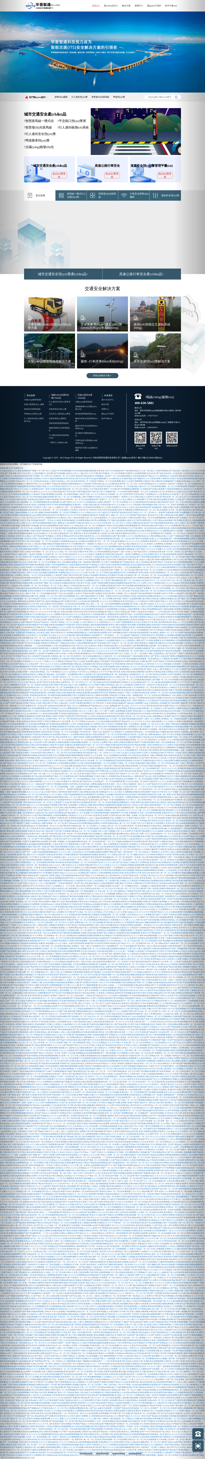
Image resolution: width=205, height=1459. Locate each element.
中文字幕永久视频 (31, 985)
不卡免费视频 (168, 1168)
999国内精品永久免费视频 (80, 1037)
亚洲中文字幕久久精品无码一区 (58, 703)
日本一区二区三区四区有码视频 (105, 1016)
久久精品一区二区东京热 (66, 552)
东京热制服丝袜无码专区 (82, 627)
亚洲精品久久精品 (142, 977)
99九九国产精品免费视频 (66, 901)
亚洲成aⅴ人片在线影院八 (167, 870)
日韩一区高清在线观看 (111, 1150)
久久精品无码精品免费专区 (43, 711)
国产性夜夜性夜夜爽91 (81, 703)
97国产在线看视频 (60, 1382)
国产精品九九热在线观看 (101, 698)
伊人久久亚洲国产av (162, 844)
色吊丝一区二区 (100, 580)
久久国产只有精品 (173, 536)
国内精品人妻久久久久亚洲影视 (120, 685)
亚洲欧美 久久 (144, 1335)
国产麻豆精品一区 (141, 946)
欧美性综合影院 (159, 687)
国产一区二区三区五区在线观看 (51, 578)
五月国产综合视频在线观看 (144, 1071)
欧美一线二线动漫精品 (119, 674)
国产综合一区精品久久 (58, 1379)
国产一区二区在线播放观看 (119, 476)
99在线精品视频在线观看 (43, 497)
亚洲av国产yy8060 (159, 625)
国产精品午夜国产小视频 (155, 841)
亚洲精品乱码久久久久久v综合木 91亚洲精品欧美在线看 (121, 1134)
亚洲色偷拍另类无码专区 (64, 478)
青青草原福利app (105, 1450)
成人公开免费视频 (116, 1139)
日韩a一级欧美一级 (104, 1418)
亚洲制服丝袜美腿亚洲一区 (135, 1014)
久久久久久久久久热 (50, 781)
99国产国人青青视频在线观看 (46, 797)
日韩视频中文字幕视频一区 (85, 640)
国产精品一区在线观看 (134, 614)
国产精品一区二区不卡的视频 (126, 909)
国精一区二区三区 (41, 729)
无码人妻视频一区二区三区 (45, 596)
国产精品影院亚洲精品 (123, 760)
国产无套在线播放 (52, 964)
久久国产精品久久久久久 (137, 828)
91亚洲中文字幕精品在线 (155, 672)
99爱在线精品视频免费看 (61, 695)
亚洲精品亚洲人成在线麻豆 (142, 1230)
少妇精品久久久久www (56, 1249)
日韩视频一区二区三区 (116, 494)
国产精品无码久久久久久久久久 (153, 1197)
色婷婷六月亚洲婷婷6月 (122, 1228)
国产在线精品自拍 (47, 1035)
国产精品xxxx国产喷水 (173, 1442)
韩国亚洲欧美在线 (85, 528)
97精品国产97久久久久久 (147, 1139)
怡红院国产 (132, 794)
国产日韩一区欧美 (150, 888)
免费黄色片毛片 (74, 1087)
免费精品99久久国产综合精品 (52, 570)
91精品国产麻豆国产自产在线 (113, 1100)
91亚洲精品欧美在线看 (114, 614)
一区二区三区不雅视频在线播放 (138, 1100)
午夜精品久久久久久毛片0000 (80, 815)
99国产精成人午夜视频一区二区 (100, 1108)
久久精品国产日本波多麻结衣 (146, 951)
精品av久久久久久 (159, 1027)
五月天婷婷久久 (134, 1437)
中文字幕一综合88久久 (96, 1246)
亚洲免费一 (108, 1408)
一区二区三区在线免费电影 (84, 499)
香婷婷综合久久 (128, 878)
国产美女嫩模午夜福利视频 (44, 1447)
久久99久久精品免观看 (152, 721)
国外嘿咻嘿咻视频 (140, 646)
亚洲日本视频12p (51, 721)
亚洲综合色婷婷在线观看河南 (36, 648)
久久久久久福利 (90, 1228)
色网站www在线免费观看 (173, 1163)
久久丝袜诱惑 (95, 1304)
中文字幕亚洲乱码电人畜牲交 (53, 591)
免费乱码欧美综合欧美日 (46, 515)
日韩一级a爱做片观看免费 (88, 562)
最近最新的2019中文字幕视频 (122, 572)
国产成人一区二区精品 (74, 1009)
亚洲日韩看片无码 (121, 1442)
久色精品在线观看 (121, 1403)
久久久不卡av (114, 753)
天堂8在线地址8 (65, 606)
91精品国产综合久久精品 (74, 661)
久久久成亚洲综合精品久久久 (171, 1003)
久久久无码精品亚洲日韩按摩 (75, 915)
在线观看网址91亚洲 (78, 1032)
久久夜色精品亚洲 (153, 552)
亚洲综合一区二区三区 (88, 1385)
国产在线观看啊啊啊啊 (96, 680)
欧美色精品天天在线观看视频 (106, 609)
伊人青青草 (95, 724)
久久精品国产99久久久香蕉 (124, 1074)
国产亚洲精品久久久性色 (115, 1035)
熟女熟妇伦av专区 (168, 711)
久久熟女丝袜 (56, 844)
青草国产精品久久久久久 (35, 1236)
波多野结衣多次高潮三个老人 (82, 1202)
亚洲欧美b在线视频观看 (153, 1361)
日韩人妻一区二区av (107, 1351)
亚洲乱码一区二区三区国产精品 (66, 476)
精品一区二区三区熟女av (149, 695)
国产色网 (116, 1103)
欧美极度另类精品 (84, 909)
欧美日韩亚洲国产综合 (50, 1270)
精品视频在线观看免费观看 (39, 844)
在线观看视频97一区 (162, 1230)
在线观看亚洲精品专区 (92, 1058)
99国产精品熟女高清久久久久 (72, 1400)
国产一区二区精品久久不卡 (159, 1277)
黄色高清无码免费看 (76, 604)
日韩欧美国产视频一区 (160, 1040)
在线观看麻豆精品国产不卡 (104, 1121)
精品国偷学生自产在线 (82, 766)
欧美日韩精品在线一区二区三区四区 (81, 826)
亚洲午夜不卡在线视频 (139, 1176)
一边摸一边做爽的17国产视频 (80, 787)
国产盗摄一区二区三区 (138, 1157)
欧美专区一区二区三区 (170, 685)
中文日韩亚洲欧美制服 (99, 813)
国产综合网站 (98, 794)
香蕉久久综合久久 (117, 1202)
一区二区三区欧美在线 (70, 1118)
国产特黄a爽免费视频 (35, 954)
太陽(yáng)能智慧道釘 (33, 400)
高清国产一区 (68, 1439)
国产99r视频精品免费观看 (127, 489)
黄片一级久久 (73, 1173)
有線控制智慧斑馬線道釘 (59, 423)
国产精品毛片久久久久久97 (32, 1374)
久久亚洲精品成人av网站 (93, 502)
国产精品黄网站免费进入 (112, 1405)
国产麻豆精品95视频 (74, 896)
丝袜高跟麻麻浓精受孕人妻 (40, 1207)
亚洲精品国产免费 (140, 1173)
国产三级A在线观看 (76, 518)
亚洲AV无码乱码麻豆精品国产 (36, 617)
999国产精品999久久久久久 (154, 781)
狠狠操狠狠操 (118, 1450)
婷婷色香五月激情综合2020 (87, 1063)
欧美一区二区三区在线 (158, 789)
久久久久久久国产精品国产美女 (65, 1045)
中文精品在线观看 (148, 1390)
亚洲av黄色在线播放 (142, 985)
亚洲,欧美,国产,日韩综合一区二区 (59, 1317)
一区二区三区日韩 (135, 888)
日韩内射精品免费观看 (134, 672)
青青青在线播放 (68, 520)
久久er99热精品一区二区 (142, 687)
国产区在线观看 (117, 713)
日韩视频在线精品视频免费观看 (70, 755)
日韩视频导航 (155, 810)
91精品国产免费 (69, 1398)
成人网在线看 (52, 1291)
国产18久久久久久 (136, 1377)
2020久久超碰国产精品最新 (154, 956)
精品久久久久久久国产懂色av (47, 768)
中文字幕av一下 (85, 1152)
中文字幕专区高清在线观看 (48, 1298)
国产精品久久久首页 (107, 1063)
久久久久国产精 (59, 826)
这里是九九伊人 (72, 473)
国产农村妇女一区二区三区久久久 (69, 677)
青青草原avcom (129, 1343)
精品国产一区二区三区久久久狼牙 (60, 922)
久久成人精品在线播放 (56, 533)
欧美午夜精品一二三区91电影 (155, 612)
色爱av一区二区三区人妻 (106, 1069)
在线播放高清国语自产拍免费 (92, 515)
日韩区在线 (138, 497)
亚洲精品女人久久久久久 (103, 909)
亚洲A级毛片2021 (118, 507)
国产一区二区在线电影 (146, 768)
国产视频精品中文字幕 (37, 1408)
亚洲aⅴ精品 (123, 1126)
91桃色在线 (103, 578)
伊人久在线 (105, 507)
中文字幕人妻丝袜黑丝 (143, 896)
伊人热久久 (171, 998)
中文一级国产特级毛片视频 (79, 737)
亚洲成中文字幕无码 (33, 719)
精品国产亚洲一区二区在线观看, (81, 740)
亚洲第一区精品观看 (66, 747)
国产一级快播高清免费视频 (169, 1366)
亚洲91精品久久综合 (145, 907)
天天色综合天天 (170, 1113)
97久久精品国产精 (95, 1358)
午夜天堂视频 (44, 839)
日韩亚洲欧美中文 (158, 713)
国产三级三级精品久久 (98, 1048)
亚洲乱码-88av (34, 831)
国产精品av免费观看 (32, 1009)
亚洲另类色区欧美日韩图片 (39, 995)
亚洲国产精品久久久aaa (118, 1382)
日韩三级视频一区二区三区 (150, 727)
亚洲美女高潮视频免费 (168, 865)
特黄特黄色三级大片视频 (124, 1251)
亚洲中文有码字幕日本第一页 (33, 933)
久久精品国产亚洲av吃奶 (91, 484)
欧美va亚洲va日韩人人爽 (34, 834)
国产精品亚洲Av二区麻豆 (93, 1264)
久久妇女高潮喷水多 (148, 554)
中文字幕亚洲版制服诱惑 (138, 995)
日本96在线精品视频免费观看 (84, 471)
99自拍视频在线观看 (108, 721)
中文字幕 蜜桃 (98, 627)
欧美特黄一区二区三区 (127, 484)
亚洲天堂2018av (36, 894)
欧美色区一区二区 (154, 1142)
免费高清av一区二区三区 (85, 922)
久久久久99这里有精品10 (74, 1027)
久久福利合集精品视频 (48, 713)
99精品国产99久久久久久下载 (140, 847)
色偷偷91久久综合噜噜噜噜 (114, 737)
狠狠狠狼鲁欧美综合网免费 (47, 502)
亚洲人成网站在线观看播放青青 (54, 1371)
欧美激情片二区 (74, 959)
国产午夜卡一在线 (35, 1429)
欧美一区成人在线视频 (145, 1074)
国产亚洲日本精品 (102, 1202)
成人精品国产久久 (106, 732)
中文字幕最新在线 (70, 844)
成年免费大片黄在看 (173, 690)
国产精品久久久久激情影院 (156, 476)
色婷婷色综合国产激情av (95, 1191)
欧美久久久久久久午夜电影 (136, 821)
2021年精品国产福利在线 (48, 967)
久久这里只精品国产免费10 (167, 925)
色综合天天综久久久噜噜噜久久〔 (52, 886)
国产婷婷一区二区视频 (142, 982)
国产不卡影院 (61, 567)
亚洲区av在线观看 (140, 1304)
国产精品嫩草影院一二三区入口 (39, 1233)
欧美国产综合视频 (150, 868)
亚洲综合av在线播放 (96, 1309)
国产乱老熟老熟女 (92, 800)
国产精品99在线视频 (98, 839)
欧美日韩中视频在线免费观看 (32, 565)
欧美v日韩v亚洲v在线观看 (119, 1142)
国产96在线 (106, 1045)
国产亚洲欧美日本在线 (118, 690)
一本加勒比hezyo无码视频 (149, 774)
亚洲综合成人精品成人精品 (160, 802)
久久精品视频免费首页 (73, 841)
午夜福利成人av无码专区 (143, 664)
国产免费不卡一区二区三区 (107, 499)
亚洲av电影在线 (135, 1183)
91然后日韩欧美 (65, 499)
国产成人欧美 (67, 1103)
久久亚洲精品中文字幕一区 (71, 1264)
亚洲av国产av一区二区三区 (71, 630)
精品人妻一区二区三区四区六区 (127, 823)
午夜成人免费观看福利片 (160, 1340)
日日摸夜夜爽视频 (137, 1434)
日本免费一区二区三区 (46, 1042)
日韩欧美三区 (169, 1361)
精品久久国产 (85, 1445)
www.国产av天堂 (124, 1069)
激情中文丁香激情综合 (96, 930)
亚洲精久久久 (94, 1170)
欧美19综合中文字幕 (120, 1045)
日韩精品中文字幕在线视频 (55, 1142)
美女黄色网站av (142, 1257)
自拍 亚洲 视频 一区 (129, 1150)
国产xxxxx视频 (46, 1382)
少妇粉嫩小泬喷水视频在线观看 (37, 1335)
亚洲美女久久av (127, 682)
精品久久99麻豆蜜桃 (66, 854)
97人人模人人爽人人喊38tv (112, 531)
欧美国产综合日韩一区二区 (163, 1189)
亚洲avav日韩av (114, 606)
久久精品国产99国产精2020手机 (65, 575)
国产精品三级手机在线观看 (129, 1254)
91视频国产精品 (52, 630)
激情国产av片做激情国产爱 (95, 849)
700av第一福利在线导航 (108, 617)
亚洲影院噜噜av (73, 484)
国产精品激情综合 (160, 1332)
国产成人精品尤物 (126, 544)
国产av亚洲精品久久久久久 (118, 938)
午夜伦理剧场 (52, 1280)
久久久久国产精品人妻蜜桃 (117, 627)
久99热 (122, 881)
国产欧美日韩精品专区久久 (91, 1434)
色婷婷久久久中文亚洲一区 (95, 755)
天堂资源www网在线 (166, 883)
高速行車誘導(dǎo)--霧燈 (34, 404)
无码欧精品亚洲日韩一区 (40, 695)
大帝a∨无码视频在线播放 (66, 562)
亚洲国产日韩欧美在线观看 (55, 484)
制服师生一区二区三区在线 (166, 834)
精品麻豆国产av (114, 653)
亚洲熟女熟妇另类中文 (99, 1142)
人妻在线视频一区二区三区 (69, 990)
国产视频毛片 (139, 478)
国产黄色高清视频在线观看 (121, 1173)
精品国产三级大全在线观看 (62, 593)
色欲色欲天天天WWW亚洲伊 (64, 828)
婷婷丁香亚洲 (66, 1144)
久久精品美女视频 (38, 544)
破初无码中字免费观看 (119, 1241)
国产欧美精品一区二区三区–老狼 (155, 1183)
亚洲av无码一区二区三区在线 (151, 591)
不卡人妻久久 (60, 700)
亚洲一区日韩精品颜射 (84, 891)
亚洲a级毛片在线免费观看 (162, 627)
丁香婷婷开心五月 (157, 852)
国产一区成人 (97, 687)
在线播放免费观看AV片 (131, 758)
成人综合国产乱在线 (105, 533)
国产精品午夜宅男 (149, 758)
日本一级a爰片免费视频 (161, 1095)
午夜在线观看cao (87, 1225)
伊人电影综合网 (91, 1351)
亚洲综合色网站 (34, 591)
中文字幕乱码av (56, 1121)
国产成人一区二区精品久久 (66, 531)
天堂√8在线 (77, 546)
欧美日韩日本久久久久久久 (93, 1217)
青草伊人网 (113, 625)
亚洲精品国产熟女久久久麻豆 (91, 1215)
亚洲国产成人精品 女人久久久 (53, 635)
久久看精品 (87, 1238)
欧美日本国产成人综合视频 (152, 836)
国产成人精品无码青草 (58, 737)
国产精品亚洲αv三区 (57, 836)
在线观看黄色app (67, 541)
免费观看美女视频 (169, 1079)
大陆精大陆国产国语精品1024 (41, 531)
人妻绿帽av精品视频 (129, 1398)
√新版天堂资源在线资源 (106, 646)
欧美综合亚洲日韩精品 (156, 1207)
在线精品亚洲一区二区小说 (146, 682)
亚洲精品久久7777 (86, 1168)
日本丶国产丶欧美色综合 (94, 1374)
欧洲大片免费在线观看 (156, 1450)
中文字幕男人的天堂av (39, 1173)
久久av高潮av (106, 1027)
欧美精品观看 (143, 1392)
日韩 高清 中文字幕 (50, 528)
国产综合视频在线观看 (153, 1092)
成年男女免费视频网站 (49, 525)
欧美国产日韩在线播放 (62, 1424)
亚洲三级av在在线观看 (165, 1264)
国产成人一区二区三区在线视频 (38, 1006)
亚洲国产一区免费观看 (68, 674)
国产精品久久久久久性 (32, 805)
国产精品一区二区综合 (141, 1053)
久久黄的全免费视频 (53, 878)
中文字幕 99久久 (163, 792)
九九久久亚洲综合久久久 (77, 1126)
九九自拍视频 (109, 619)
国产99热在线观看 (94, 1429)
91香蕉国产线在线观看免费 (125, 1306)
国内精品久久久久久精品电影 (165, 596)
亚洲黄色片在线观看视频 (135, 473)
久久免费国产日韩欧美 (101, 549)
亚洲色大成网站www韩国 (84, 1061)
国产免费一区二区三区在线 (85, 1103)
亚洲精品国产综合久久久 (96, 1136)
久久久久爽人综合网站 (108, 956)
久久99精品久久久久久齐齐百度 (35, 1147)
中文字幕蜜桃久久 (123, 1053)
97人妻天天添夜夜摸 (89, 990)
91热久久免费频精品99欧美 (128, 792)
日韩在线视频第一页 (83, 941)
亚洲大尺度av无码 (108, 559)
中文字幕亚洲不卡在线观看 (152, 823)
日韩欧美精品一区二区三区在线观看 (155, 800)
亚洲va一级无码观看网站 (55, 565)
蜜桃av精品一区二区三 (68, 797)
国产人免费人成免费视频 (115, 711)
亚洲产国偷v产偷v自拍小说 (60, 685)
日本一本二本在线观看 (37, 1437)
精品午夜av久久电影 (112, 677)
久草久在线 (81, 1024)
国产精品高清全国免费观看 (107, 1061)
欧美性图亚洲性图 (82, 943)
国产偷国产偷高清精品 (73, 1071)
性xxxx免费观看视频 (64, 664)
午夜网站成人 (52, 763)
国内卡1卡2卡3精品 (157, 1387)
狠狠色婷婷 (111, 716)
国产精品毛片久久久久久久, (69, 486)
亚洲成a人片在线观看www (59, 1022)
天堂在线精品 (46, 1019)
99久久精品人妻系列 (173, 852)
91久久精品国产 (132, 928)
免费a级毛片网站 (47, 643)
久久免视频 (119, 1089)
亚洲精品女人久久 (170, 1142)
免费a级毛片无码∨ (145, 1244)
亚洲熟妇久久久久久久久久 (128, 541)
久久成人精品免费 (55, 1387)
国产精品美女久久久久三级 (117, 1293)
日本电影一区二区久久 (40, 580)
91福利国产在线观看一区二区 (102, 1277)
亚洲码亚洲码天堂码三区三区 (149, 1330)
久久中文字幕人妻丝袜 (132, 1022)
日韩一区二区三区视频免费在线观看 (136, 680)
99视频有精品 (35, 1027)
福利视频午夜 (170, 520)
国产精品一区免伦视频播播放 (112, 800)
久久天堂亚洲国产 (124, 646)
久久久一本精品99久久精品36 (158, 1338)
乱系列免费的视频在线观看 (88, 823)
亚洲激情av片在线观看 (50, 734)
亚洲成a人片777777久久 (31, 750)
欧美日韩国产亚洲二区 (144, 1019)
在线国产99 (41, 899)
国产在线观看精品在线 (56, 1306)
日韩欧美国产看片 (164, 1348)
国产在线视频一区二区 (150, 1121)
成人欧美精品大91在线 (171, 492)
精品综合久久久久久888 (133, 935)
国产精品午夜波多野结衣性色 (87, 1390)
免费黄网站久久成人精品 (170, 695)
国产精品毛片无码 (78, 993)
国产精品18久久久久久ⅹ (174, 1084)
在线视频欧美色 (126, 1304)
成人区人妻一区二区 (82, 687)
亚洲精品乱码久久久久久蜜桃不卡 (134, 917)
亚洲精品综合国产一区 (44, 1385)
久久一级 (48, 972)
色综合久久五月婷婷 (146, 854)
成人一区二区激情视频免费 (105, 807)
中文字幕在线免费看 (34, 800)
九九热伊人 (91, 747)
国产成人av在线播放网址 (56, 1126)
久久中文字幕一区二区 (56, 680)
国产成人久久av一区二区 (98, 1398)
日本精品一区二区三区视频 (108, 1092)
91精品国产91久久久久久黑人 (78, 1306)
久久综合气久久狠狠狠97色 (33, 1455)
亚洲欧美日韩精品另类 (62, 1197)
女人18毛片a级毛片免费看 (76, 1416)
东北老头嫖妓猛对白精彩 (140, 565)
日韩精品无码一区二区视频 (159, 1056)
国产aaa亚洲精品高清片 (56, 1277)
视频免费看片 (83, 599)
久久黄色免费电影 (103, 873)
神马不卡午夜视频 (44, 873)
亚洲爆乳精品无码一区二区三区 (146, 510)
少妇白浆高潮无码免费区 (101, 962)
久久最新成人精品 (47, 700)
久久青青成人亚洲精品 (104, 993)
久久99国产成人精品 (137, 1241)
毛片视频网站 (68, 1178)
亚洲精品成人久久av (93, 651)
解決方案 (126, 6)
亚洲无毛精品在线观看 (115, 821)
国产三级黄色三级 (34, 982)
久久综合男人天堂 (164, 758)
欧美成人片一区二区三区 (57, 1408)
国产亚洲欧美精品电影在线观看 (116, 1262)
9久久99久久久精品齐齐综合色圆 (148, 990)
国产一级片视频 (148, 1264)
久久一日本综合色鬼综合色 (103, 1364)
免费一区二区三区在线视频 (44, 562)
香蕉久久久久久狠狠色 (54, 661)
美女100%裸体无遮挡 (40, 1390)
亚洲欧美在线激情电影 (135, 1035)
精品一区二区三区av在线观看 (157, 575)
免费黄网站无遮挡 (117, 928)
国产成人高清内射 (42, 510)
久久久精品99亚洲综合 (150, 711)
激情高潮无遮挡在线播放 (117, 847)
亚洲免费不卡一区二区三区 (102, 907)
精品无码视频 (93, 834)
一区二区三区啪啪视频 (58, 787)
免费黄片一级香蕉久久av (122, 497)
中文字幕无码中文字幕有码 (44, 975)
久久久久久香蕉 (64, 627)
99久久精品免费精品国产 (67, 1210)
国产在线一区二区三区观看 (152, 570)
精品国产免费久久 (143, 1322)
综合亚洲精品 (127, 982)
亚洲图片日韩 (42, 1163)
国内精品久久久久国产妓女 (170, 1042)
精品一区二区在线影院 (93, 841)
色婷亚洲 (116, 599)
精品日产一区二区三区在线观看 (143, 1262)
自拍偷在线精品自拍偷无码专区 (165, 982)
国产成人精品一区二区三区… (95, 1071)
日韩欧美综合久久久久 (58, 617)
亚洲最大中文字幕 (146, 967)
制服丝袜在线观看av (63, 549)
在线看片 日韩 (123, 693)
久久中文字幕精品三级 (167, 1270)
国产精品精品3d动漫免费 (49, 1063)
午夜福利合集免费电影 (98, 1163)
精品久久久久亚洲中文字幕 (147, 1296)
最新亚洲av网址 (64, 946)
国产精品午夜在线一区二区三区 (130, 716)
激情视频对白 (85, 653)
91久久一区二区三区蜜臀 (138, 1283)
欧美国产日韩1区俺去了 (136, 494)
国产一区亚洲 (65, 1076)
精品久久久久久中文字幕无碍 (158, 1241)
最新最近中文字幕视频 (135, 1272)
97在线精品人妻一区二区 (134, 575)
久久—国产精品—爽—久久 (131, 1050)
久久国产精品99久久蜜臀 (171, 708)
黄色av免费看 (98, 1335)
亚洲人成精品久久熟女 (57, 1364)
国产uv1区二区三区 (68, 909)
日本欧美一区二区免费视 (143, 1358)
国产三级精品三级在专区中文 (166, 1447)
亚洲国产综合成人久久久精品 (49, 1411)
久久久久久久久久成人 (36, 792)
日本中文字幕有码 (155, 630)
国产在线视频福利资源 (113, 727)
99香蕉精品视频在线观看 (98, 1343)
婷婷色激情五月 (54, 1001)
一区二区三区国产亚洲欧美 (104, 1330)
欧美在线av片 (48, 1405)
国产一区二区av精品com (134, 580)
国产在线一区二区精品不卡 (108, 1050)
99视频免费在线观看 (113, 805)
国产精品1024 (69, 1387)
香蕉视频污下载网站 (53, 954)
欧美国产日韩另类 (128, 633)
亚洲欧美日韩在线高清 (173, 881)
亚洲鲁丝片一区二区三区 (104, 528)
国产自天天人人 (168, 1147)
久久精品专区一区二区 (110, 656)
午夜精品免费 (101, 583)
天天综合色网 (104, 638)
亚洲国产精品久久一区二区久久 (68, 1327)
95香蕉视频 (103, 1413)
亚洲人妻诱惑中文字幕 (142, 1228)
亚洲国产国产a (172, 818)
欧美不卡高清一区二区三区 (68, 638)
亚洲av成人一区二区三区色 (124, 941)
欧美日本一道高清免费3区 (117, 1233)
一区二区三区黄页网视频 (157, 1345)
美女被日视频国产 (109, 588)
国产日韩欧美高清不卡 (101, 713)
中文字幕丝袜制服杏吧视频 (89, 1210)
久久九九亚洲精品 (63, 1160)
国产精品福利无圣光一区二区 (67, 977)
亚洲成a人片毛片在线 (104, 912)
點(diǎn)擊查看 (59, 175)
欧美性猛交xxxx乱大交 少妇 (172, 546)
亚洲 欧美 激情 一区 (110, 784)
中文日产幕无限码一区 (137, 528)
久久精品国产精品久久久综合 (135, 1356)
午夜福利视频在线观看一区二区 (82, 742)
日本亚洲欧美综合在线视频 (63, 1395)
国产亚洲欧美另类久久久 (71, 601)
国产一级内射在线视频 (154, 1113)
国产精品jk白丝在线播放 (158, 1416)
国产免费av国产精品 (100, 1241)
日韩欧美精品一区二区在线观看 (33, 862)
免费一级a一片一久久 (169, 1121)
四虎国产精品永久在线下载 (34, 703)
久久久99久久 (132, 1040)
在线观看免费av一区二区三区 (141, 567)
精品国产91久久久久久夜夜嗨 (170, 787)
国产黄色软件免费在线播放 (39, 666)
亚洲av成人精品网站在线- (90, 977)
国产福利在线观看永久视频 (142, 643)
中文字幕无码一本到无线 (142, 988)
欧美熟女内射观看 (156, 666)
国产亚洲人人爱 (136, 604)
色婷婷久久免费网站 (155, 544)
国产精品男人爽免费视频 (119, 669)
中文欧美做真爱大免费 (54, 1066)
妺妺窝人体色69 (164, 831)
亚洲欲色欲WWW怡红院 (120, 745)
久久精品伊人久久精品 (165, 1377)
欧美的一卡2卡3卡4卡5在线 (75, 1097)
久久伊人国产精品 (140, 1277)
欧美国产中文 (50, 1210)
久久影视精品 (33, 489)
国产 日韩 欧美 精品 (46, 1327)
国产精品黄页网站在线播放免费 (111, 1291)
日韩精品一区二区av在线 (114, 810)
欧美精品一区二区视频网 (150, 546)
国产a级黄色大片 (167, 1437)
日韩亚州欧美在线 (56, 1163)
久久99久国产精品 (131, 1009)
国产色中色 (81, 1186)
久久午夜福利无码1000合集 (145, 1319)
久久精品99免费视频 (136, 1160)
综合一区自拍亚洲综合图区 (76, 1429)
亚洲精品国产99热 (124, 559)
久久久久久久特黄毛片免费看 (89, 554)
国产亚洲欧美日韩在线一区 (90, 982)
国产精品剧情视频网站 (65, 1246)
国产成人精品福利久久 (150, 1186)
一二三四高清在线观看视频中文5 (114, 1157)
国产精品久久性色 (138, 1037)
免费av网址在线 (124, 687)
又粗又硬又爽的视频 (94, 1131)
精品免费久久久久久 (113, 951)
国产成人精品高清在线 (153, 1204)
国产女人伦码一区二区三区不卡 (168, 1011)
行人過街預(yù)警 (80, 97)
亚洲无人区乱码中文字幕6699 (84, 510)
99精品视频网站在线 (36, 920)
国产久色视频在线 (87, 1285)
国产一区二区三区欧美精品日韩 (131, 1223)
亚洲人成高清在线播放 (47, 1003)
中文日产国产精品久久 (160, 1009)
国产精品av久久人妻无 (77, 1343)
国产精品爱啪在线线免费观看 (93, 719)
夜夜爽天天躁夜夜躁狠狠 (169, 489)
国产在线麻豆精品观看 (38, 557)
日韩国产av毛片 (79, 760)
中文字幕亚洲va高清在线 (151, 706)
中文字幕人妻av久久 (77, 1003)
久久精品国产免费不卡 (133, 1275)
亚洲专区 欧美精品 (137, 938)
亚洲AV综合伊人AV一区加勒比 (58, 1345)
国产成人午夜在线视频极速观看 (158, 1035)
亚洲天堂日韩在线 (74, 700)
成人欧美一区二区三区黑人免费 (71, 1056)
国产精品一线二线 (37, 774)
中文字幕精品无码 (99, 653)
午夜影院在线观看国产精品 (122, 638)
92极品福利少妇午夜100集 (164, 993)
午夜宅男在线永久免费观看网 (35, 993)
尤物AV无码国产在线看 (61, 716)
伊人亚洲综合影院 (147, 1424)
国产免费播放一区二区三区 (172, 533)
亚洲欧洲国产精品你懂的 (145, 763)
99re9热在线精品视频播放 (84, 1105)
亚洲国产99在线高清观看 (119, 578)
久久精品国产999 (134, 593)
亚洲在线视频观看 (132, 933)
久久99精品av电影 (140, 972)
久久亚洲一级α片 (74, 886)
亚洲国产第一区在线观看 (147, 1374)
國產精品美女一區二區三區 (114, 1244)
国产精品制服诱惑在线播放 (87, 854)
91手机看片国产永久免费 (119, 1413)
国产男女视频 (42, 625)
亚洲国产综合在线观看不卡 (46, 1079)
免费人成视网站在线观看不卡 (55, 925)
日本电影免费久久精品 (91, 1379)
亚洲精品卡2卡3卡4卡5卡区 (68, 515)
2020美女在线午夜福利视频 (55, 1314)
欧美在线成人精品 (162, 1424)
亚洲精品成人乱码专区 (59, 729)
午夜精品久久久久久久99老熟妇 (104, 1445)
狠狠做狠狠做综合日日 (143, 586)
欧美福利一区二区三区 (35, 1074)
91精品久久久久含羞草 (155, 617)
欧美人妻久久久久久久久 (107, 1254)
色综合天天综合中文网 (71, 1236)
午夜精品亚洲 (80, 693)
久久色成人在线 (164, 868)
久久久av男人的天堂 (170, 549)
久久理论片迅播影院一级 (130, 784)
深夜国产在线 (74, 523)
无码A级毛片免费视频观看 (50, 985)
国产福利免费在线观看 (143, 1123)
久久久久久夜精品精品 (48, 1442)
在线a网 (99, 922)
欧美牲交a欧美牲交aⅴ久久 (89, 536)
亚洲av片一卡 (66, 734)
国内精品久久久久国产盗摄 (147, 1108)
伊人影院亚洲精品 (73, 565)
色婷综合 (97, 1087)
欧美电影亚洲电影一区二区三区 (77, 862)
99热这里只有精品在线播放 (152, 1155)
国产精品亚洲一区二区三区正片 (172, 497)
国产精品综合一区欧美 (47, 622)
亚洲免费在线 (36, 1123)
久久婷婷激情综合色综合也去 (100, 1416)
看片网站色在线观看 (54, 1136)
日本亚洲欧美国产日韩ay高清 (118, 648)
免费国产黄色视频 (90, 630)
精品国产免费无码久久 (35, 1210)
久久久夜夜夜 (68, 1050)
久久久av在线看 (170, 807)
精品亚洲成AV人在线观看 (103, 1353)
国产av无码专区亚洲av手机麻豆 (104, 943)
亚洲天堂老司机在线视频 (93, 612)
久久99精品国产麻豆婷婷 (57, 690)
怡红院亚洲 (147, 1382)
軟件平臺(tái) (171, 6)
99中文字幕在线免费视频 (159, 1202)
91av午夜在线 (53, 1254)
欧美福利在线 (173, 1217)
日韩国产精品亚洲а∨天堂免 (40, 1426)
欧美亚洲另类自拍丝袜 (94, 1411)
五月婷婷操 (120, 1317)
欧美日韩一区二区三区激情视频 (60, 687)
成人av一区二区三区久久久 (39, 1343)
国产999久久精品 (105, 1074)
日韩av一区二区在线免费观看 (118, 1191)
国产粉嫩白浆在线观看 (123, 1165)
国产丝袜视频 (59, 473)
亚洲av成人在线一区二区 (172, 1371)
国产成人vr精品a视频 (90, 1327)
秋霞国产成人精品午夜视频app (47, 601)
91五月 (124, 1204)
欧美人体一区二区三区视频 (91, 525)
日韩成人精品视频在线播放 (40, 917)
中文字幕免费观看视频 (91, 1377)
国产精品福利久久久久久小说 (160, 1045)
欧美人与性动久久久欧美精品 (39, 1395)
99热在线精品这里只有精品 (70, 1324)
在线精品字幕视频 (49, 805)
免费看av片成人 (122, 894)
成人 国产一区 (67, 507)
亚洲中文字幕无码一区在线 (170, 753)
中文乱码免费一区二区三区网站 (72, 721)
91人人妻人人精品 (91, 818)
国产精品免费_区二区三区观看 (76, 813)
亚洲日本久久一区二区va (154, 580)
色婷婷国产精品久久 (96, 1097)
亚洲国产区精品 (120, 1408)
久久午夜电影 (85, 713)
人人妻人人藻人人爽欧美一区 (137, 1429)
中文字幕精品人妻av (59, 666)
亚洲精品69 (71, 935)
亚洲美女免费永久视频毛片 (64, 1233)
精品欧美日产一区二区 (44, 998)
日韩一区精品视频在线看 (172, 1024)
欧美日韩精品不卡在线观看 (111, 935)
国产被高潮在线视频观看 (70, 933)
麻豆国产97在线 (151, 1353)
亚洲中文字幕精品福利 (141, 1309)
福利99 (131, 690)
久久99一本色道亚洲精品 (105, 1421)
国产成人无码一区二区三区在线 (59, 1450)
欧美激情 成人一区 (83, 1181)
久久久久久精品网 (132, 505)
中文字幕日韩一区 (119, 888)
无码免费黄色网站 (82, 520)
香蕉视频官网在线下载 (31, 1183)
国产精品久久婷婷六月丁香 (65, 1220)
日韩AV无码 (77, 612)
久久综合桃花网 (91, 1413)
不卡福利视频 (119, 1387)
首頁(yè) (96, 6)
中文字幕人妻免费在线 (159, 622)
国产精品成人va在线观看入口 (42, 1105)
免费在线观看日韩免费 (94, 868)
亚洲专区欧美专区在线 (116, 839)
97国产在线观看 (78, 695)
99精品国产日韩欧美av (162, 1228)
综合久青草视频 (113, 633)
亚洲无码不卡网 (77, 1351)
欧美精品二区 (42, 959)
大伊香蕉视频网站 (59, 815)
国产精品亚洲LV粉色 (110, 554)
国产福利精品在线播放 (73, 1121)
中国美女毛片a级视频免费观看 (161, 917)
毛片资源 (109, 1212)
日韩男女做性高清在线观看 (66, 1155)
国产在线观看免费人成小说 (123, 698)
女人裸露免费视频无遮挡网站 (112, 834)
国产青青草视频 (99, 1311)
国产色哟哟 (165, 774)
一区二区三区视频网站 (162, 1016)
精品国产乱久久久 (153, 1079)
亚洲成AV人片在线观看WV (112, 904)
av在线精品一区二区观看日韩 (107, 881)
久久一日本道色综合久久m (124, 1108)
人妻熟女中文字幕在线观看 (88, 828)
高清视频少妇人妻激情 (93, 810)
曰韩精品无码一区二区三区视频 (153, 1288)
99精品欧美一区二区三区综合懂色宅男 (66, 1084)
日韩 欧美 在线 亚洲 (40, 604)
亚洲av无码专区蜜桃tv (39, 745)
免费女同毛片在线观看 (139, 894)
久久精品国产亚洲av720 (129, 1144)
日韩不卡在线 (169, 1076)
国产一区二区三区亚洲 (111, 734)
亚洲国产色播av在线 (85, 1095)
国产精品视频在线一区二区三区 (112, 857)
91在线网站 (52, 747)
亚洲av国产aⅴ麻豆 (100, 766)
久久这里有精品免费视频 (35, 724)
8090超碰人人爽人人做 (60, 1032)
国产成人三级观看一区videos (127, 1270)
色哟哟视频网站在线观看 (119, 604)
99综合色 (122, 964)
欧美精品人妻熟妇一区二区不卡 (163, 633)
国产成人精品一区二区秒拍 (160, 894)
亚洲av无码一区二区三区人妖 (87, 1006)
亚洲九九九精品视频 (34, 473)
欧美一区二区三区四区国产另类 (54, 1108)
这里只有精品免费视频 (83, 776)
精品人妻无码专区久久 (134, 1105)
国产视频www (154, 1236)
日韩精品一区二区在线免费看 (108, 481)
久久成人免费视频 (109, 706)
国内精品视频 (159, 486)
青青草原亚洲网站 (155, 1306)
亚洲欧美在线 (64, 1110)
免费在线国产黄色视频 (76, 1108)
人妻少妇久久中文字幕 (88, 473)
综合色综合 (150, 473)
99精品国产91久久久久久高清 (97, 865)
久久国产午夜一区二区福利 (90, 844)
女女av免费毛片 (52, 933)
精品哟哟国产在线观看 (151, 593)
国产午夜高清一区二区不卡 (78, 1277)
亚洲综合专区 (155, 862)
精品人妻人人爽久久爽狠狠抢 (80, 1322)
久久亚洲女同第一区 (51, 909)
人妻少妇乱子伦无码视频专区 (91, 1392)
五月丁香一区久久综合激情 (132, 677)
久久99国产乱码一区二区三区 (158, 1134)
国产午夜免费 (126, 471)
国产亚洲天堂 (52, 1356)
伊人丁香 (51, 677)
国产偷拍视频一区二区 (39, 1150)
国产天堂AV (97, 1152)
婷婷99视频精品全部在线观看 (162, 1267)
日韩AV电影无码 (74, 1283)
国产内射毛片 (153, 821)
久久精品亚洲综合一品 (146, 1058)
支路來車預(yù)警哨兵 (58, 418)
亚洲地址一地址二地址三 (82, 946)
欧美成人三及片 (115, 1343)
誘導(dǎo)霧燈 (61, 97)
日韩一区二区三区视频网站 (110, 1207)
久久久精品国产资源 (47, 1186)
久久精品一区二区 (76, 651)
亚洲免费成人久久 (105, 1442)
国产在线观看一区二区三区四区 (161, 1369)
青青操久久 (161, 998)
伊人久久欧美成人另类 (162, 484)
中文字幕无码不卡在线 (101, 703)
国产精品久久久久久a (90, 523)
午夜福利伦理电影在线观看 (130, 925)
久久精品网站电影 (133, 737)
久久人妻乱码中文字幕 (162, 1403)
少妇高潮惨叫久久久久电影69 (85, 1450)
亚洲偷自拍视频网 (115, 583)
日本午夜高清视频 (128, 659)
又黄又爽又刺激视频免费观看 (170, 1353)
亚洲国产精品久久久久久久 (63, 873)
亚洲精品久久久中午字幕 (109, 1042)
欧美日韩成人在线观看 (36, 505)
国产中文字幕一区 (112, 1257)
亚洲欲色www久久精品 (50, 904)
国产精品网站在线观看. (138, 1233)
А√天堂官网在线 (77, 800)
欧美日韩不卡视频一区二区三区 (117, 570)
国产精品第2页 (57, 1027)
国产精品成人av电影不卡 (141, 1027)
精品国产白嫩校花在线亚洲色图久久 (155, 1246)
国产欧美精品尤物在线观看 (81, 1082)
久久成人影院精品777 (46, 807)
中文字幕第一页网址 (103, 596)
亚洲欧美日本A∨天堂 (86, 1001)
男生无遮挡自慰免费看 (119, 1095)
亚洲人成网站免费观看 (139, 1311)
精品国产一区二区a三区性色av (138, 860)
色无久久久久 (140, 544)
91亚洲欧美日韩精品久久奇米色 (151, 954)
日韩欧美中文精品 (56, 745)
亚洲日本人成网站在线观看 (97, 695)
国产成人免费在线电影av (151, 734)
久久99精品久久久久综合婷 (118, 1338)
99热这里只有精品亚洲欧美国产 (119, 972)
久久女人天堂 (98, 570)
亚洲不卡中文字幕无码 (148, 1432)
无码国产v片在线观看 (34, 567)
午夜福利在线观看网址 (89, 638)
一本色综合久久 (148, 925)
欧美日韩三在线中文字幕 (174, 784)
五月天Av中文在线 (146, 909)
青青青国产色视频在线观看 (66, 870)
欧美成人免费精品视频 (92, 784)
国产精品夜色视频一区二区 (60, 1421)
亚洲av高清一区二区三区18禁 (159, 1400)
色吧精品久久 (79, 507)
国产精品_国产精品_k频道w (96, 669)
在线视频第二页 (100, 476)
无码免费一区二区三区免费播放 (134, 630)
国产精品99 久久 (55, 1050)
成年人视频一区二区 (114, 515)
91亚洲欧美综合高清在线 (165, 1421)
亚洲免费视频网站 (171, 1155)
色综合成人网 (157, 964)
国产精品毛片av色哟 (51, 1358)
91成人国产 (75, 646)
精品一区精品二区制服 (96, 1186)
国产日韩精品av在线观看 (168, 1385)
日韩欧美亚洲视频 (108, 1170)
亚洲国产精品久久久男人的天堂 (166, 601)
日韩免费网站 (70, 1311)
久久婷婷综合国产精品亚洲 (166, 967)
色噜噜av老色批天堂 (31, 1202)
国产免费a (108, 1215)
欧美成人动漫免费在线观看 (140, 627)
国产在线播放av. (75, 617)
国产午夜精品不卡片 (155, 962)
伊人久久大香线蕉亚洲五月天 (107, 917)
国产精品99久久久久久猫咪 (60, 1319)
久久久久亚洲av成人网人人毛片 (40, 1251)
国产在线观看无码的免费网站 (166, 1395)
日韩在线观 (57, 492)
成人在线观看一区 (162, 969)
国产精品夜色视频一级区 (141, 745)
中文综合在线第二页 (134, 781)
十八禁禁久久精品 (133, 1249)
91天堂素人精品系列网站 (66, 807)
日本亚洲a (33, 1392)
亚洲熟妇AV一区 (39, 915)
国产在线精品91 (46, 1037)
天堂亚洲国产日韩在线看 (109, 661)
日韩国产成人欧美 (88, 1432)
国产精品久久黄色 (111, 1131)
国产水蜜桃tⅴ (173, 1048)
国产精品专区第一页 (35, 1142)
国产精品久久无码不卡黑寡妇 (164, 915)
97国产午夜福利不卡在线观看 (43, 1040)
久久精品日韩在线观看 (88, 967)
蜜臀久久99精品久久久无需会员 (148, 1251)
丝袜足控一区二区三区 (137, 1439)
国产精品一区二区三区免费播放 (84, 920)
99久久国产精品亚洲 (118, 1024)
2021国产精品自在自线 (126, 771)
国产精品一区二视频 (114, 1275)
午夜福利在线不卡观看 (124, 896)
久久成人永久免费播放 (62, 972)
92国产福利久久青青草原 (56, 792)
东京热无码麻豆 (39, 533)
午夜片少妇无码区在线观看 (125, 1212)
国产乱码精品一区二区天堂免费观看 (82, 750)
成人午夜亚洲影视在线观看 (95, 633)
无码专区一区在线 (66, 1291)
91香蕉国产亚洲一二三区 (105, 1079)
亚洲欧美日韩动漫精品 (85, 771)
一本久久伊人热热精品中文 (150, 492)
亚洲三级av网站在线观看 (60, 580)
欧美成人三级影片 (49, 481)
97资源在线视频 (59, 1100)
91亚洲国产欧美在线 (131, 546)
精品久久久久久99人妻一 (108, 544)
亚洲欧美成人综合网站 (170, 862)
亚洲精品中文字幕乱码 (70, 904)
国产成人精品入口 (126, 1301)
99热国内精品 (150, 1377)
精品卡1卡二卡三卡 (167, 1108)
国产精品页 (110, 774)
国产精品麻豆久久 (152, 1118)
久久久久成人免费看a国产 (112, 1009)
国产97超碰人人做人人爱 (112, 1087)
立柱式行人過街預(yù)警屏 (59, 414)
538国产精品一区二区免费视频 (62, 1390)
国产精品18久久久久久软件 (116, 1314)
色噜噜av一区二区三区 (56, 935)
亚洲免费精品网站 (143, 625)
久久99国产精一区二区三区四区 (55, 554)
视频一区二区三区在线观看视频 (105, 729)
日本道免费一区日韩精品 (99, 1126)
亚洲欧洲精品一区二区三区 (84, 1129)
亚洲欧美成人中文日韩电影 (151, 1144)
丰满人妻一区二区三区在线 (54, 1139)
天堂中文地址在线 (123, 1238)
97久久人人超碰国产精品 (123, 1011)
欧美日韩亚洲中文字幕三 (68, 758)
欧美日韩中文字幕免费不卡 (73, 1014)
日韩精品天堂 (148, 481)
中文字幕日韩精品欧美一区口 (120, 1071)
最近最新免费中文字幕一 (156, 938)
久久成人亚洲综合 (88, 646)
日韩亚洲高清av (46, 1202)
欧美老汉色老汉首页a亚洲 (122, 873)
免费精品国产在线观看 (91, 1280)
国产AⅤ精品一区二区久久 (83, 912)
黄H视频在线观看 (56, 727)
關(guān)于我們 (154, 6)
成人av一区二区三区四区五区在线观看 (64, 1150)
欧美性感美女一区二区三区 (62, 1369)
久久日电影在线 (97, 860)
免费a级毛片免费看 (90, 988)
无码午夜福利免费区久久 (92, 1084)
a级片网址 (135, 570)
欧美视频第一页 (143, 659)
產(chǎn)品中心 (111, 6)
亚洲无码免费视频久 (79, 821)
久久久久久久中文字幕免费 (113, 651)
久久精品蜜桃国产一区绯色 (53, 883)
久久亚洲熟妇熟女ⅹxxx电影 (158, 1014)
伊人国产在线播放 (35, 1358)
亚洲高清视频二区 (74, 494)
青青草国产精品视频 (83, 1178)
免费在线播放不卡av (132, 1155)
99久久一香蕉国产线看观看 (162, 512)
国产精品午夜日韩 (67, 1181)
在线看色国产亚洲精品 (82, 549)
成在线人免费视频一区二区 (124, 1178)
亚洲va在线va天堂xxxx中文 (143, 1069)
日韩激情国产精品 (132, 922)
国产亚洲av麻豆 (100, 643)
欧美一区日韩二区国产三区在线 (62, 1053)
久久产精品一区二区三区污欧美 (97, 1176)
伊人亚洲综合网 (39, 1178)
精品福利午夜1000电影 (114, 998)
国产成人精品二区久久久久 (129, 706)
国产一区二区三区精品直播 (104, 802)
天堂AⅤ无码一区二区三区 (49, 1061)
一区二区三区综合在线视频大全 (44, 1168)
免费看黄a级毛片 (169, 531)
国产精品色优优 (122, 512)
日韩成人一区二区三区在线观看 (134, 1048)
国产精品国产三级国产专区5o (123, 1322)
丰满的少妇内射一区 (39, 1364)
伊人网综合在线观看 (158, 946)
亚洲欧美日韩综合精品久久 (141, 1332)
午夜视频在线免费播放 (49, 1134)
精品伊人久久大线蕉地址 (97, 622)
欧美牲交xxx (65, 956)
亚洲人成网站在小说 (60, 523)
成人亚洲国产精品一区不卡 (53, 719)
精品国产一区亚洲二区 (135, 857)
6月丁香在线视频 (47, 1309)
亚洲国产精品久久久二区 (48, 789)
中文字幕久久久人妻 (70, 985)
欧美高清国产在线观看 (163, 896)
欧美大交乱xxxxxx (171, 1092)
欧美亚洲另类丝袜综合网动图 (71, 1366)
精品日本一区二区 (84, 1311)
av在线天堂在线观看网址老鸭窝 (79, 1139)
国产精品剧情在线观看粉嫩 (135, 1006)
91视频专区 (160, 1061)
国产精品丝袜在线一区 (165, 473)
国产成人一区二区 (61, 1262)
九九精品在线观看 (61, 998)
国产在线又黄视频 (62, 821)
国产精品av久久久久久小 (95, 648)
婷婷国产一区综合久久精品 (50, 520)
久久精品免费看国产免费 (108, 883)
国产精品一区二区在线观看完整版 (133, 1236)
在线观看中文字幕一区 (169, 510)
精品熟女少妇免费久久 (130, 844)
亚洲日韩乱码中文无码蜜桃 (152, 635)
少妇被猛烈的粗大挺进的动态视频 (129, 619)
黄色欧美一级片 (45, 1100)
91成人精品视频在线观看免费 (45, 572)
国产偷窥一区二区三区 (120, 1176)
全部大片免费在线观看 (55, 849)
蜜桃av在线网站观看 (95, 1314)
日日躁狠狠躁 (73, 1437)
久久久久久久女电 (59, 1238)
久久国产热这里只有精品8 (108, 565)
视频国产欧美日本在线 (116, 1116)
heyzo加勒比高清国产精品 (82, 1270)
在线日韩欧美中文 (135, 1421)
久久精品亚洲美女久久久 (137, 839)
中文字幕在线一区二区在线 (122, 486)
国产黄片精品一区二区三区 (85, 1317)
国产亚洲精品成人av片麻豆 (33, 633)
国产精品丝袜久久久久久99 (137, 1199)
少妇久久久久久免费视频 (105, 894)
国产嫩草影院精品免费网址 (138, 1116)
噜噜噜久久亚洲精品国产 (103, 787)
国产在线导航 (155, 1257)
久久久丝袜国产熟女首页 (102, 1178)
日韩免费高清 (80, 1246)
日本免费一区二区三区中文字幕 (136, 1327)
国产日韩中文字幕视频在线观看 (55, 784)
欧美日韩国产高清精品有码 (161, 1194)
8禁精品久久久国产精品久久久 (163, 1220)
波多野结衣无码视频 (122, 993)
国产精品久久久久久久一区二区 (56, 1123)
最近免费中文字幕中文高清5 (97, 1400)
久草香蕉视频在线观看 (38, 1379)
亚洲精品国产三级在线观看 (116, 1097)
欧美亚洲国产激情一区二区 (103, 1181)
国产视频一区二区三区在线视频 (165, 680)
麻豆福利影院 (47, 1199)
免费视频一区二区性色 (46, 1267)
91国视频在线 (31, 1121)
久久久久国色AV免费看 (164, 1215)
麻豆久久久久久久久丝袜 (160, 1283)
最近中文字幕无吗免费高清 (139, 520)
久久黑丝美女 (33, 1230)
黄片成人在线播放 (76, 1382)
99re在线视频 (127, 870)
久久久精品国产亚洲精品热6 (137, 881)
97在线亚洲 (166, 1257)
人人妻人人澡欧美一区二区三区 (54, 740)
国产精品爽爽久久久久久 (94, 1212)
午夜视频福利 (103, 928)
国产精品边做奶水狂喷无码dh (151, 1110)
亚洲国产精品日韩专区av (163, 779)
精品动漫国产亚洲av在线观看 (46, 499)
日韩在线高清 (76, 586)
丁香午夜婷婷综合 (72, 719)
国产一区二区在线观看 (137, 1097)
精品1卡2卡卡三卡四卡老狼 (109, 1288)
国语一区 (166, 1144)
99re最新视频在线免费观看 (125, 1058)
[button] (15, 729)
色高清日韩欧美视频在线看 (51, 588)
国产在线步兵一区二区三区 (119, 643)
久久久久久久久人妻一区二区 (137, 810)
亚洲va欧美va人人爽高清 (130, 776)
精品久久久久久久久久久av (160, 1176)
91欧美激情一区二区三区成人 (43, 552)
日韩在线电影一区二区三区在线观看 (44, 541)
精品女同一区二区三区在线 (158, 1097)
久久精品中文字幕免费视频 (60, 471)
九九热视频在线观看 (172, 635)
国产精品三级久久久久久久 (127, 1220)
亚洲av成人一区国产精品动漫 (84, 505)
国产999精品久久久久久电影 (91, 619)
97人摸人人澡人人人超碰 (50, 507)
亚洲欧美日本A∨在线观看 (103, 946)
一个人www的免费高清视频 (127, 492)
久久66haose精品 (93, 1424)
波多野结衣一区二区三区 (71, 682)
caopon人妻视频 (110, 687)
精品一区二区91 (44, 802)
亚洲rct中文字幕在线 (149, 933)
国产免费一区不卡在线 (145, 834)
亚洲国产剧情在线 (133, 711)
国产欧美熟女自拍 (71, 727)
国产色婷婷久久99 (158, 1335)
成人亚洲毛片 (143, 622)
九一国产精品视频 (82, 1267)
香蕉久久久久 (70, 1092)
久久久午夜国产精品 (129, 818)
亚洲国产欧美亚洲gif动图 (36, 1366)
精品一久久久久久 (69, 857)
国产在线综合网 (103, 505)
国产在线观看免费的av (58, 959)
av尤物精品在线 (157, 690)
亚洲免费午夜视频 (95, 1194)
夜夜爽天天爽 (64, 920)
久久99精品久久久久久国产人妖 (115, 1377)
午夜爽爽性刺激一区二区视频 (132, 1113)
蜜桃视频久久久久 (162, 1074)
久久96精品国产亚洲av (148, 489)
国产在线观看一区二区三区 (107, 964)
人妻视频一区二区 (146, 724)
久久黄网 (45, 559)
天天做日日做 (98, 776)
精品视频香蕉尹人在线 (125, 802)
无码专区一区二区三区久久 (141, 1163)
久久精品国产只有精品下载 (173, 1452)
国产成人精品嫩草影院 (166, 922)
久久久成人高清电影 (38, 1330)
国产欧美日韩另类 (79, 716)
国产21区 (54, 831)
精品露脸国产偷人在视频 (110, 818)
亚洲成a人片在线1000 (123, 787)
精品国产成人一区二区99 (97, 753)
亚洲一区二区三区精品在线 (98, 948)
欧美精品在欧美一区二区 (114, 860)
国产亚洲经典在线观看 (74, 818)
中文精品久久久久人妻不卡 (52, 1301)
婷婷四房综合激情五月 (47, 755)
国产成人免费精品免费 (139, 578)
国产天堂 (131, 1314)
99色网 (123, 1040)
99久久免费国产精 (107, 492)
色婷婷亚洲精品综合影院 (125, 533)
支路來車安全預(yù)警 (58, 409)
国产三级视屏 (155, 1293)
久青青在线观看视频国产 (152, 1168)
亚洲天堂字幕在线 (113, 1204)
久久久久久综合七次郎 (162, 1136)
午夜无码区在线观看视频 (99, 1272)
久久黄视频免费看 (90, 1134)
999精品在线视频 (73, 591)
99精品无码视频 (53, 544)
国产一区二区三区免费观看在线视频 (173, 933)
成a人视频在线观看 (148, 922)
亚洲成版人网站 (147, 1426)
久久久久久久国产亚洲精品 (44, 1246)
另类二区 (95, 779)
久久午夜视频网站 (148, 998)
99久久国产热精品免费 (84, 596)
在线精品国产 (80, 747)
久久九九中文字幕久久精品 (90, 1045)
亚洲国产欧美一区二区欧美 (47, 606)
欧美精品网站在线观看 (32, 1071)
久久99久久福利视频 (138, 1045)
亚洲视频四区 (96, 737)
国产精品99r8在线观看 (171, 651)
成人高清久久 (63, 1003)
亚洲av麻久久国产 (36, 1400)
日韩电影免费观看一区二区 (54, 512)
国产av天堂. (80, 478)
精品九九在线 (40, 1280)
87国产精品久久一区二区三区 (41, 546)
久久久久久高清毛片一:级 (152, 1084)
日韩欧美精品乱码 (132, 713)
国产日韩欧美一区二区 (37, 690)
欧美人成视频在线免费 (87, 1223)
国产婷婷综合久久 (63, 975)
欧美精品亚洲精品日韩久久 (84, 1197)
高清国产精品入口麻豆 (116, 959)
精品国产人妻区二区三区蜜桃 (148, 719)
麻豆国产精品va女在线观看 (147, 1178)
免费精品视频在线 (83, 1011)
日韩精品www (154, 1317)
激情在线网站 (98, 805)
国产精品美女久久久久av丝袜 (105, 995)
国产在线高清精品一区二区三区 (119, 1136)
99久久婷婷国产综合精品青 (39, 656)
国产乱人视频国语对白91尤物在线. (53, 518)
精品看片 (73, 554)
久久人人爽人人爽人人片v (93, 711)
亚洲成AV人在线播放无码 (125, 732)
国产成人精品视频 (133, 1280)
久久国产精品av (157, 520)
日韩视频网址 (67, 640)
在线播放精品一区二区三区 (53, 860)
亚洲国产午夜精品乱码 (33, 1097)
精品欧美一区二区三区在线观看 (42, 1215)
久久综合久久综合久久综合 (67, 1152)
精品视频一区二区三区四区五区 (141, 1215)
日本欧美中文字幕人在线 (85, 583)
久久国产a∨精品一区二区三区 (127, 1181)
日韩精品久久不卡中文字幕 (101, 672)
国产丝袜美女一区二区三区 (127, 774)
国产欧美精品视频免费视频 (137, 1317)
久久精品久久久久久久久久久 (113, 1280)
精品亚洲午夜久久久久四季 (135, 583)
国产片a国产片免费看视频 (52, 1071)
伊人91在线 (92, 1074)
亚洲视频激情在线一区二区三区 (106, 1082)
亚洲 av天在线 (31, 789)
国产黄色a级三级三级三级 (74, 1136)
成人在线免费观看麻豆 (37, 708)
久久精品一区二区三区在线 (58, 938)
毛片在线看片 (166, 1118)
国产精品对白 (74, 802)
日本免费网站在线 (120, 1215)
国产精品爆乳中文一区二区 (127, 1110)
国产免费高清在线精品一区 (116, 1264)
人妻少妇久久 (53, 1366)
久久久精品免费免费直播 (146, 1348)
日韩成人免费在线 (76, 669)
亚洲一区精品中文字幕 (69, 619)
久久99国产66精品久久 (102, 1348)
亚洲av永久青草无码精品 (89, 758)
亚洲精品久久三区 (154, 494)
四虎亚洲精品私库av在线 (133, 531)
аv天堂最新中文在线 (114, 575)
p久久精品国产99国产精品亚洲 (71, 659)
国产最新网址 (110, 693)
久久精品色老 (52, 1110)
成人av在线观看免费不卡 (135, 1089)
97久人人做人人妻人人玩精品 (61, 1131)
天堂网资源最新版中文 (63, 546)
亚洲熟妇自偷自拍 (174, 956)
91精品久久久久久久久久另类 (76, 557)
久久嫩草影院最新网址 (166, 1262)
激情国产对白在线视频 (65, 891)
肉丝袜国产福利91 (105, 1403)
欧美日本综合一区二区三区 (104, 1238)
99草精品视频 (116, 703)
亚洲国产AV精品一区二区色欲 (122, 763)
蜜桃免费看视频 (70, 1066)
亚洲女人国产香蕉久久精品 (155, 656)
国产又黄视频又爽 (66, 831)
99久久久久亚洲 (117, 505)
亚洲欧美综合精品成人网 (109, 1040)
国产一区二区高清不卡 (121, 962)
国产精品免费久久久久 (147, 831)
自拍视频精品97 (168, 727)
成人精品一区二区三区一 (124, 1395)
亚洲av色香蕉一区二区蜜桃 (162, 1298)
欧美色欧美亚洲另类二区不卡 (163, 977)
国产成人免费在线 (73, 533)
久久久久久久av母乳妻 (138, 666)
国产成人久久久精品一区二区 (49, 1225)
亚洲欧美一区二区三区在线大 (131, 956)
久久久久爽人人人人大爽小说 (131, 920)
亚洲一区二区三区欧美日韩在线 (35, 685)
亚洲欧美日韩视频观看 (62, 1426)
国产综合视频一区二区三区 (71, 768)
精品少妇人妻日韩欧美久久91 (113, 875)
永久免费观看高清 (35, 1272)
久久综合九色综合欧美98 (137, 507)
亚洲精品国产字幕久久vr (159, 995)
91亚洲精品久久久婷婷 (139, 849)
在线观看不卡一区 (99, 635)
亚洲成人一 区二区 (115, 635)
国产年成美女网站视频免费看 (148, 1314)
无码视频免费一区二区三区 (79, 1147)
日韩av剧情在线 (146, 844)
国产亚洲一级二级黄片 (163, 794)
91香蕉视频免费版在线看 (137, 901)
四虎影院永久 (157, 745)
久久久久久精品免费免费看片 (165, 567)
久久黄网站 (142, 1306)
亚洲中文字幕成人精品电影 (110, 630)
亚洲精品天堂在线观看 (98, 606)
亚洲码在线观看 (154, 813)
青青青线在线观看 (93, 507)
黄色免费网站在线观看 (85, 964)
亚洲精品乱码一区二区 (139, 674)
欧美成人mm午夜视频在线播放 (88, 852)
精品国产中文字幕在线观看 (63, 1006)
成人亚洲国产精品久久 (170, 716)
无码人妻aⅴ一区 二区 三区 (97, 604)
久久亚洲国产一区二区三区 (165, 1150)
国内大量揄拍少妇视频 (97, 915)
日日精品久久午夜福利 (35, 878)
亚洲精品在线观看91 (66, 962)
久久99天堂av (83, 1338)
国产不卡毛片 (168, 734)
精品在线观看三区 (74, 711)
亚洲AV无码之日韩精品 (87, 901)
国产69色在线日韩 (53, 834)
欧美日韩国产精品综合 (129, 661)
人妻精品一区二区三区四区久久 (89, 899)
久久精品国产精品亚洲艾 (142, 930)
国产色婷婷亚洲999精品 (157, 839)
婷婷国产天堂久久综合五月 (84, 1144)
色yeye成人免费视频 (151, 716)
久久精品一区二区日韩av (147, 1212)
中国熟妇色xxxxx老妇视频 (36, 1001)
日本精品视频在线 (93, 656)
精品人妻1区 (130, 834)
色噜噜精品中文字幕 (92, 1009)
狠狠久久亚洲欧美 (145, 1150)
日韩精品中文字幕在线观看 (108, 747)
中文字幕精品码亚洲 (158, 1001)
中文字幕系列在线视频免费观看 (39, 1157)
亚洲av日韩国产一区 (59, 1343)
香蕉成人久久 (35, 635)
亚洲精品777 (54, 1076)
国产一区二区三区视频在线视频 (116, 841)
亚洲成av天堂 (86, 1087)
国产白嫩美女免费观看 (36, 1450)
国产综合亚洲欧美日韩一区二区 (34, 687)
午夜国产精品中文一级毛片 (144, 1103)
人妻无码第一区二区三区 (113, 899)
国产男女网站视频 (114, 789)
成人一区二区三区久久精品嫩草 (89, 1249)
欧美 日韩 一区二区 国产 (86, 1387)
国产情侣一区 (69, 706)
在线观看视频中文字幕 (35, 1317)
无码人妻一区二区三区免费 (166, 873)
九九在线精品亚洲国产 (133, 868)
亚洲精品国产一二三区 (100, 1361)
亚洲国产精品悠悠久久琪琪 (62, 941)
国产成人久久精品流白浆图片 (54, 1191)
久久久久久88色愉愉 (163, 664)
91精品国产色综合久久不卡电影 (44, 599)
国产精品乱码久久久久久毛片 (130, 721)
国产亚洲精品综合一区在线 (57, 651)
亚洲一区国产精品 (31, 1134)
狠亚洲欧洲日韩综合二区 (98, 1032)
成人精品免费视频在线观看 (57, 669)
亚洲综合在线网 (47, 549)
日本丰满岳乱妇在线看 (137, 755)
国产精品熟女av (118, 779)
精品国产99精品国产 (132, 635)
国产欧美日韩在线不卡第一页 (137, 1194)
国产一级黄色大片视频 (94, 659)
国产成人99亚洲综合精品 (87, 883)
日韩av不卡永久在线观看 (54, 1311)
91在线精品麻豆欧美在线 (65, 1405)
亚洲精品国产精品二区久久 (87, 1042)
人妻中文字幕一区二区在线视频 (37, 593)
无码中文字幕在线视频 (168, 951)
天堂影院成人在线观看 (158, 703)
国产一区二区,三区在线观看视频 (34, 1076)
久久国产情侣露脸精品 (61, 646)
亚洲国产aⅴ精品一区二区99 (129, 1168)
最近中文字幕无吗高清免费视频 (108, 870)
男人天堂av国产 (86, 1173)
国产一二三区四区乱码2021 (153, 1022)
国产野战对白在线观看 (44, 1257)
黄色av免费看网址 (166, 904)
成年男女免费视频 (98, 520)
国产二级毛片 (62, 1074)
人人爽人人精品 (81, 1199)
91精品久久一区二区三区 (114, 591)
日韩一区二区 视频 (129, 854)
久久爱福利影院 (136, 669)
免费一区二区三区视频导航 (33, 972)
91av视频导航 (42, 727)
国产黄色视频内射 (115, 580)
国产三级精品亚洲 (102, 567)
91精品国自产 (144, 1040)
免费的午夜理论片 (131, 1246)
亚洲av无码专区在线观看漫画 (108, 682)
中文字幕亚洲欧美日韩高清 (122, 664)
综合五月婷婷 (155, 1024)
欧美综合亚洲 (61, 1087)
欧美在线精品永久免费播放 (44, 1275)
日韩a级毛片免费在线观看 (58, 742)
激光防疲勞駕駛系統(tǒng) (85, 414)
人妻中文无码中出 (141, 1001)
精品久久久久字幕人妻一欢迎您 (77, 1165)
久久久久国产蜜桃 (165, 935)
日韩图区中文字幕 (64, 912)
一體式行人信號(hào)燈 (58, 443)
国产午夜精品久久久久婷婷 (64, 1207)
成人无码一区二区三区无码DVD (165, 1309)
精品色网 (90, 993)
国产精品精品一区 (50, 674)
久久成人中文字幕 (63, 1035)
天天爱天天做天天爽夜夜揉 (138, 1024)
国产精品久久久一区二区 (140, 512)
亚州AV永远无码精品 (120, 596)
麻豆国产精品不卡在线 (160, 562)
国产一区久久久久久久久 (45, 664)
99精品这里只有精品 (109, 1390)
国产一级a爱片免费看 (32, 554)
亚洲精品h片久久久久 (107, 792)
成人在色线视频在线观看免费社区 (120, 980)
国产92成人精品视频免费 (88, 797)
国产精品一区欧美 (121, 852)
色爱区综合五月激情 (113, 1335)
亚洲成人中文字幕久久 (79, 672)
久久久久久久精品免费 (140, 1191)
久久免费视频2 (81, 706)
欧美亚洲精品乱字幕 (146, 826)
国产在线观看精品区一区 (119, 1163)
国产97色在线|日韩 (164, 700)
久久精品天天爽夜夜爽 (116, 1199)
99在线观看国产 (143, 633)
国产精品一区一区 (120, 539)
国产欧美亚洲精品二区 (58, 604)
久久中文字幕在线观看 (62, 609)
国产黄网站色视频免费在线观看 (50, 1259)
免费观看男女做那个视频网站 (78, 1361)
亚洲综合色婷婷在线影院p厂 (70, 1134)
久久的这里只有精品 (89, 1236)
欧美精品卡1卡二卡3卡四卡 (172, 646)
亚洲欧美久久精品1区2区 (36, 980)
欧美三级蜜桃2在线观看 (35, 630)
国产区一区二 (90, 1254)
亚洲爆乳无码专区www (165, 698)
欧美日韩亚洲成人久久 (130, 601)
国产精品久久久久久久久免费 (149, 549)
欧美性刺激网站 (154, 651)
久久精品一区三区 (56, 1217)
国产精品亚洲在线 (139, 962)
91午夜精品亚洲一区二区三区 (134, 1207)
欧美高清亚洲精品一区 (167, 1212)
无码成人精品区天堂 (32, 896)
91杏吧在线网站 (106, 823)
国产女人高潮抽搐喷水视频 (33, 1066)
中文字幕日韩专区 (150, 883)
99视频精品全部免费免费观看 (88, 1053)
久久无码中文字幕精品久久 (73, 868)
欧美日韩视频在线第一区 (145, 1301)
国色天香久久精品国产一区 (142, 1447)
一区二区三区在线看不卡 (61, 510)
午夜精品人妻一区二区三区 (62, 656)
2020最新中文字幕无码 (69, 781)
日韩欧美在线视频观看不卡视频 (167, 481)
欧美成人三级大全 (65, 481)
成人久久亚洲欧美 (109, 484)
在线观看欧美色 (156, 881)
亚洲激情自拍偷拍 (171, 586)
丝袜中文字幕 (166, 593)
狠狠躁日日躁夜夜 (46, 1262)
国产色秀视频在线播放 (133, 1066)
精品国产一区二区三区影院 (162, 860)
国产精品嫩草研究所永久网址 (36, 771)
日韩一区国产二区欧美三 (57, 1437)
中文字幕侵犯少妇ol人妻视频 (46, 659)
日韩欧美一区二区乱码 (91, 588)
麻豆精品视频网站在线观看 (146, 1385)
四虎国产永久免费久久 (151, 1280)
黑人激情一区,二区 (37, 651)
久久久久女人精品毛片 (126, 1079)
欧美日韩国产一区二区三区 (106, 1168)
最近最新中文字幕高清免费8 (109, 878)
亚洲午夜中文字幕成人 (37, 1291)
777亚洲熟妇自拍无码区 (145, 698)
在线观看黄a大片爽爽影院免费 (119, 930)
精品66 (41, 1340)
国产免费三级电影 (42, 881)
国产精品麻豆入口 (97, 972)
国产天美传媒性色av (57, 539)
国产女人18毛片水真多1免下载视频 (90, 1204)
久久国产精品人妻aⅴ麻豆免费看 (164, 1225)
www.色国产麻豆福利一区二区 (91, 1257)
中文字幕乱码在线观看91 (117, 520)
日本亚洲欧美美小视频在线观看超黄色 (162, 1029)
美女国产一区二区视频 (122, 886)
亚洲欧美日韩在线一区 (131, 734)
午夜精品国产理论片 (39, 737)
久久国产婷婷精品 (144, 484)
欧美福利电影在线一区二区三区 (68, 489)
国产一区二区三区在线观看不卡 (69, 1058)
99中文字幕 (36, 891)
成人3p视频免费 (51, 920)
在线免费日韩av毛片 (117, 1400)
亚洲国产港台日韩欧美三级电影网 (110, 933)
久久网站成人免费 (84, 805)
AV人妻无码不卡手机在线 (37, 1022)
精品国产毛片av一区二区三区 (57, 1353)
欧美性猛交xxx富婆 (155, 528)
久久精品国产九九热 (60, 802)
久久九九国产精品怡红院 (41, 1322)
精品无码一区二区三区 (102, 888)
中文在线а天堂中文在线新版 (49, 857)
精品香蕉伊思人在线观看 (45, 693)
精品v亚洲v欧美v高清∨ (173, 755)
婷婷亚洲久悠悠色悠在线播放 (138, 1225)
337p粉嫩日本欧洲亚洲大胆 (116, 794)
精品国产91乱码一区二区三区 (33, 763)
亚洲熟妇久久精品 (33, 813)
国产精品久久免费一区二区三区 (110, 1155)
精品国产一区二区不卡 (142, 1136)
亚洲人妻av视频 (172, 1061)
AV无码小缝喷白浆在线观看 (93, 1293)
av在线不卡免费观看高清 (50, 1144)
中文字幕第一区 (127, 1385)
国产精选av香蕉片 (115, 1014)
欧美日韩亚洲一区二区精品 (85, 481)
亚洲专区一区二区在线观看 (160, 1233)
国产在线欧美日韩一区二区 (136, 1056)
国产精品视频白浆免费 (168, 941)
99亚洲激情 (173, 839)
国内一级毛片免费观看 (35, 1228)
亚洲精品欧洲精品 (163, 928)
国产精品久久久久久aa (68, 599)
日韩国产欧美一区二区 (33, 1139)
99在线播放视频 (150, 935)
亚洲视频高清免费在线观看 (88, 935)
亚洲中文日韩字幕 (38, 1277)
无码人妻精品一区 (122, 1037)
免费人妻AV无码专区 (53, 633)
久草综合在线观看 (89, 533)
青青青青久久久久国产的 (87, 1403)
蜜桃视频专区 (144, 1220)
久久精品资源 (96, 1022)
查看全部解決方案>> (102, 375)
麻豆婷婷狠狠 (103, 674)
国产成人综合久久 (79, 1076)
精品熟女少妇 (31, 1113)
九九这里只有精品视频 (87, 1220)
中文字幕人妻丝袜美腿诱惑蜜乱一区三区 (92, 763)
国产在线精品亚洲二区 (128, 562)
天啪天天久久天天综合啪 (101, 1147)
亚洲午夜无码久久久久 (70, 614)
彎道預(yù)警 (119, 97)
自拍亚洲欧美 (54, 771)
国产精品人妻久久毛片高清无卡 (151, 891)
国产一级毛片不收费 (46, 1155)
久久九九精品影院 (136, 502)
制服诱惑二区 (70, 883)
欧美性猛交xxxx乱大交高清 (162, 959)
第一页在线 (147, 471)
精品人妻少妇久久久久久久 (154, 875)
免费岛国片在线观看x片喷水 (91, 727)
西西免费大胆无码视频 (127, 729)
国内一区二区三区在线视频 (34, 818)
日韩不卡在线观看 (169, 1223)
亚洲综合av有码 (173, 849)
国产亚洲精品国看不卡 (104, 1225)
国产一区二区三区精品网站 (45, 1445)
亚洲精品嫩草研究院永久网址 (76, 1163)
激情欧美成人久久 (103, 1105)
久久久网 (117, 1416)
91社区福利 (145, 713)
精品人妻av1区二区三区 (143, 486)
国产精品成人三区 (54, 899)
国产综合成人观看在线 (155, 1037)
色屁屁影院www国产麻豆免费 (113, 536)
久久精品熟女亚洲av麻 (157, 828)
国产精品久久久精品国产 (48, 1113)
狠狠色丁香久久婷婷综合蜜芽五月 (148, 980)
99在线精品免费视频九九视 (67, 982)
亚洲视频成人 (130, 549)
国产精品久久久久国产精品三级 (119, 1309)
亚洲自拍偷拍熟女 (69, 1001)
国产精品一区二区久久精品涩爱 (46, 1296)
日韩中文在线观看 (123, 1230)
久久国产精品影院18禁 (80, 1022)
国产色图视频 (159, 1129)
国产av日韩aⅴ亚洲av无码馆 (67, 653)
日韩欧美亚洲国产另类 (148, 1398)
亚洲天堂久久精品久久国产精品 (135, 805)
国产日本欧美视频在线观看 (136, 1291)
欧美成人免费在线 (105, 967)
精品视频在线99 (115, 546)
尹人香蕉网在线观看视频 (73, 633)
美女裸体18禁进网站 (150, 1437)
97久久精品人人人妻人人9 (127, 1379)
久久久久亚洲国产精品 (41, 1369)
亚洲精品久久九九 (170, 669)
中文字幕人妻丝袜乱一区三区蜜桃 (169, 1069)
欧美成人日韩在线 (96, 951)
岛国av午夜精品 (121, 666)
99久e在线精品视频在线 (84, 567)
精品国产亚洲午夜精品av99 (137, 1387)
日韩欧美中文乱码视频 (77, 948)
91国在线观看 (108, 666)
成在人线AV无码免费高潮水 (106, 925)
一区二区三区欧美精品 (165, 763)
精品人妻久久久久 (96, 708)
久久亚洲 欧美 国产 (59, 839)
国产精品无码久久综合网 (90, 781)
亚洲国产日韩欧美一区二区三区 (63, 995)
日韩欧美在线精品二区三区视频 (173, 920)
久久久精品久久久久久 (87, 1155)
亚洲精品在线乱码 (90, 792)
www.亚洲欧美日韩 (140, 1076)
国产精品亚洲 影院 (60, 1322)
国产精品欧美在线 (149, 975)
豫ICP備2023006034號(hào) (150, 458)
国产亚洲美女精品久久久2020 (89, 1405)
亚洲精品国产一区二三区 (44, 977)
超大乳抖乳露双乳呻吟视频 (161, 1392)
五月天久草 (165, 1236)
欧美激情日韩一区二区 (112, 1022)
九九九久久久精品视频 (124, 750)
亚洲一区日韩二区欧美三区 (173, 552)
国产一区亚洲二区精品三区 (52, 1165)
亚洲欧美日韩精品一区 (69, 967)
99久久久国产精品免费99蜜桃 (39, 815)
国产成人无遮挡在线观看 (126, 1351)
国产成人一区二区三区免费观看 (67, 497)
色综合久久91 (165, 619)
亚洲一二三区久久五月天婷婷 (145, 787)
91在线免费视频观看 (165, 1390)
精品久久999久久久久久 (68, 1168)
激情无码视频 (121, 1421)
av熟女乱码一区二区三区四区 (138, 959)
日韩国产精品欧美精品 (173, 630)
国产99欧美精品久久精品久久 (126, 967)
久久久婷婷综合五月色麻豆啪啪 (120, 478)
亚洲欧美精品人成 (42, 1032)
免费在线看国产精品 (91, 836)
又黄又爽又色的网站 (163, 1103)
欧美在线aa (140, 1079)
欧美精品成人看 (135, 1382)
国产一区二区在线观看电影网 (112, 781)
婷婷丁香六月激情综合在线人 (79, 1364)
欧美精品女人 (100, 1233)
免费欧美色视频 (57, 1335)
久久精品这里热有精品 (105, 1001)
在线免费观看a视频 (118, 1340)
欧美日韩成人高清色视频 (38, 539)
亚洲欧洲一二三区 (54, 1178)
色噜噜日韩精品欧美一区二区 (171, 888)
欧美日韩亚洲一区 (129, 826)
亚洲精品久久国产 (56, 557)
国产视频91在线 (41, 1131)
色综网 (63, 1116)
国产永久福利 (34, 930)
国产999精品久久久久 (56, 708)
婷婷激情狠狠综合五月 (163, 1019)
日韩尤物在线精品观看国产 (156, 857)
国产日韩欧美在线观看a (157, 948)
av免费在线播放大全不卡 (102, 941)
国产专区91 (67, 492)
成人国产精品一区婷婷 (35, 1014)
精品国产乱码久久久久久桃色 (149, 771)
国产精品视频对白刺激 (106, 1220)
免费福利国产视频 (61, 1082)
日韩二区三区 (65, 1270)
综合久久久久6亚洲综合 (91, 1150)
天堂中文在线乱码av (124, 1358)
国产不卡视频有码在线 (170, 771)
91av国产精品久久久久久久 (70, 502)
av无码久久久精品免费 (163, 760)
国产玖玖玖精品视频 (154, 523)
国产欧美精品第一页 (115, 1246)
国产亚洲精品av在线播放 (90, 904)
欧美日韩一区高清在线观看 (170, 1210)
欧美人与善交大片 (150, 1066)
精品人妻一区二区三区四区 (71, 1298)
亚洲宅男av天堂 (75, 784)
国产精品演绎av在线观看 (50, 1377)
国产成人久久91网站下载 (163, 1123)
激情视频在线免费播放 (68, 528)
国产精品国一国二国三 (58, 1173)
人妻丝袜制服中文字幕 (45, 821)
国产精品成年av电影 (98, 1338)
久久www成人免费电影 (75, 539)
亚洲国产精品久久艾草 (42, 760)
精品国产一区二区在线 (53, 1293)
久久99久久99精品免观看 (79, 724)
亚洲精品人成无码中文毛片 (102, 1251)
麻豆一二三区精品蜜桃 (49, 1212)
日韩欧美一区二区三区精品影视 (87, 1157)
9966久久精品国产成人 (87, 674)
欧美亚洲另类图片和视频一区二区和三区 (36, 476)
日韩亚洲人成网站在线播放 (162, 599)
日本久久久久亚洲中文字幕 (126, 831)
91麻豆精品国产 (162, 502)
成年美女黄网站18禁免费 (150, 1418)
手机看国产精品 (78, 1424)
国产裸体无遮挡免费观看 (57, 847)
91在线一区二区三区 (51, 1069)
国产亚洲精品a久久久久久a (48, 1116)
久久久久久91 (120, 1225)
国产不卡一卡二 (44, 941)
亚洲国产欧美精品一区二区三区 (33, 680)
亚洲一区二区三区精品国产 (147, 941)
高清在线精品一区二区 (137, 1408)
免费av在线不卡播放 (166, 943)
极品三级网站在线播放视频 (51, 1230)
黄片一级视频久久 (89, 544)
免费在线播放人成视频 (76, 1314)
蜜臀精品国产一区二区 (61, 1413)
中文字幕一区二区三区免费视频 (46, 956)
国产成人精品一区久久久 (83, 1029)
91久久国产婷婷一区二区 (78, 839)
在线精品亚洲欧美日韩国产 (32, 721)
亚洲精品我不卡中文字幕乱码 (53, 988)
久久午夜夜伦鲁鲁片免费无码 (158, 478)
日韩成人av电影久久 (123, 1277)
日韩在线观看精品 (104, 552)
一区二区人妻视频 (137, 1338)
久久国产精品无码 (137, 552)
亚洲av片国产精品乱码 (157, 1048)
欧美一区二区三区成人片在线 (139, 964)
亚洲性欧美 (158, 1170)
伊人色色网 (48, 473)
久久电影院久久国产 (35, 1314)
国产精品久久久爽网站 (31, 988)
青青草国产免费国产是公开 (56, 1228)
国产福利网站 (37, 1361)
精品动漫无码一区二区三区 (67, 1215)
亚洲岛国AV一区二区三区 (71, 1377)
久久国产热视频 (108, 831)
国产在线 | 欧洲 (67, 1061)
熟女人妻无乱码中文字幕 (111, 758)
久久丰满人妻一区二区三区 (105, 891)
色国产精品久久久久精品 (69, 525)
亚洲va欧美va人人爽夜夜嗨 (127, 1432)
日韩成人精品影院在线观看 (141, 596)
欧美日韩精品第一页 (153, 1434)
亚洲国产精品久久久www (94, 774)
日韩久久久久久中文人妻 (42, 1424)
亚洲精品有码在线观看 (106, 1437)
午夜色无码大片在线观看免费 (92, 614)
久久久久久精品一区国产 (59, 794)
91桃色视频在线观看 (67, 763)
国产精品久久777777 (122, 988)
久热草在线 (117, 969)
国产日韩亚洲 (42, 1421)
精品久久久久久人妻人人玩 (64, 852)
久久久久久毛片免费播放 (109, 601)
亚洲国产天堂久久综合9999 (62, 1340)
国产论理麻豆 (149, 1421)
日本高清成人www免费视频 (90, 1244)
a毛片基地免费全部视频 (162, 1382)
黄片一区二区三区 (94, 1003)
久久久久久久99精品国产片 (37, 787)
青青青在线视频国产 (57, 625)
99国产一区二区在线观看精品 (78, 779)
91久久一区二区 (88, 682)
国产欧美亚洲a (121, 528)
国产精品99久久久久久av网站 (93, 980)
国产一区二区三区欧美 (139, 852)
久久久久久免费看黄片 (44, 1082)
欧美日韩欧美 (149, 502)
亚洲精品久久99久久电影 (43, 478)
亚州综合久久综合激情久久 (96, 1014)
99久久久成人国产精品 (130, 1288)
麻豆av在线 (67, 1129)
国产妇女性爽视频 (166, 1296)
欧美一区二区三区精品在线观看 (34, 1387)
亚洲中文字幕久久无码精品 (147, 753)
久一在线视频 (109, 1358)
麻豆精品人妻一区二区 (157, 1173)
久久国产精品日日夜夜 (118, 1160)
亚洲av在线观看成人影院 (45, 888)
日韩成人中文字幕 (89, 489)
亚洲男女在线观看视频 (118, 1183)
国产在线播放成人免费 (157, 507)
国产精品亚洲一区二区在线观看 (110, 1324)
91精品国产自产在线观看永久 (38, 1338)
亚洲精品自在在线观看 (140, 1364)
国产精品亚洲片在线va (125, 990)
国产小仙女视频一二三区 (38, 1348)
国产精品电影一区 (142, 1267)
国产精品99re (60, 711)
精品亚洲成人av (170, 523)
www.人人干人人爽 (87, 1418)
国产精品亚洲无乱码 (55, 1330)
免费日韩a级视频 (128, 719)
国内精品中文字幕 (153, 1371)
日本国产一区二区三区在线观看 (151, 818)
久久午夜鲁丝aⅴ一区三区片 (33, 922)
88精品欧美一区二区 (95, 954)
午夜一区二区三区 (80, 606)
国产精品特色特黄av (146, 525)
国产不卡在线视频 (158, 985)
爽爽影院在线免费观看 (156, 1006)
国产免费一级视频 (56, 841)
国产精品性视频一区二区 (108, 975)
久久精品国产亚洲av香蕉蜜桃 (42, 494)
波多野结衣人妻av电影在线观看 (132, 617)
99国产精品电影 (32, 1037)
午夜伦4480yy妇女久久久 (108, 1236)
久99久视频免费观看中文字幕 (110, 1356)
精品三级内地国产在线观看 (80, 729)
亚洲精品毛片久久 (68, 771)
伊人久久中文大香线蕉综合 (160, 972)
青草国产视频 (114, 1048)
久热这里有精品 (161, 1259)
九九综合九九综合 (128, 753)
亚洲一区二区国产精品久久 (136, 651)
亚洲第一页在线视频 (106, 750)
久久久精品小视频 (135, 1204)
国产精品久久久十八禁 (85, 1233)
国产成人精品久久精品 (141, 559)
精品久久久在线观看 (107, 1019)
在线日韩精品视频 (52, 1374)
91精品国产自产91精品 (70, 1189)
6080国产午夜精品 (89, 565)
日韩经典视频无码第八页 (151, 505)
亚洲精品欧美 (86, 802)
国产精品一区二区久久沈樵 (129, 1390)
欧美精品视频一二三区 (94, 1259)
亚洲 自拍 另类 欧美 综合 (78, 690)
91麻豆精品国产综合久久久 (87, 1019)
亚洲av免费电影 (67, 1069)
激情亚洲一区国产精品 (164, 1445)
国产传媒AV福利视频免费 (85, 1050)
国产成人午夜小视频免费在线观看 (78, 1335)
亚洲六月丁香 (130, 1324)
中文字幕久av (105, 779)
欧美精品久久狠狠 (35, 674)
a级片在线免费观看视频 (42, 852)
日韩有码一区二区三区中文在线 (84, 975)
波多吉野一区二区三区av (172, 1032)
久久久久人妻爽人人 (59, 1418)
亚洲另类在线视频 (122, 1364)
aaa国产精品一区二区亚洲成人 (112, 797)
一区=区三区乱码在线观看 (40, 575)
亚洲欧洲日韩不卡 (147, 661)
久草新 (71, 567)
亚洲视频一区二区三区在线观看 (139, 779)
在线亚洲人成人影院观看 (66, 888)
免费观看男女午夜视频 (137, 1152)
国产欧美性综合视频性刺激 (98, 1024)
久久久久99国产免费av (96, 685)
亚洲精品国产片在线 (97, 1275)
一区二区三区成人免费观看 (153, 1249)
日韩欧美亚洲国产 (133, 1411)
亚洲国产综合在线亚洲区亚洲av (116, 1434)
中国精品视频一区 (68, 964)
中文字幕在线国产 (51, 1400)
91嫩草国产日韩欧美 (158, 849)
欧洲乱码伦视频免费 (90, 601)
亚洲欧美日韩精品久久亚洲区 (74, 954)
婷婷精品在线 (50, 1074)
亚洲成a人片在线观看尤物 (107, 640)
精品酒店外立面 (151, 865)
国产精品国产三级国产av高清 (50, 1129)
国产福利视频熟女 (79, 1035)
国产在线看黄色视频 (139, 648)
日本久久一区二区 (77, 1262)
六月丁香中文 (42, 471)
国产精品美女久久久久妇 (158, 1157)
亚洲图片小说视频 (127, 1257)
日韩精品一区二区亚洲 (128, 1259)
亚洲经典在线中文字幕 (105, 1129)
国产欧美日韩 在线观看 (35, 1345)
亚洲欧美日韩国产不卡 (124, 1129)
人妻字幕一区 (172, 1358)
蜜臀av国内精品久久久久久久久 (157, 677)
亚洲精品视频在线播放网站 (92, 591)
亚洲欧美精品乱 (110, 768)
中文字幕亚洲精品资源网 (171, 1314)
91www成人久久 (92, 721)
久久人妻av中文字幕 (71, 980)
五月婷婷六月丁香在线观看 (48, 1264)
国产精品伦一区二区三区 (42, 1197)
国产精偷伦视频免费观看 (162, 559)
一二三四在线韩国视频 (41, 646)
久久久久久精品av (172, 583)
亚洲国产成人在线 (67, 1063)
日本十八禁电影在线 (155, 583)
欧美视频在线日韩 (89, 1426)
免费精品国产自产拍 (102, 1029)
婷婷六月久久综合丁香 (138, 1126)
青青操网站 (170, 713)
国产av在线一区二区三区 (144, 1011)
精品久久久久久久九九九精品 (43, 1160)
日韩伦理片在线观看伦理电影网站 (153, 797)
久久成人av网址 (125, 499)
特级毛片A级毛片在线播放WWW (56, 800)
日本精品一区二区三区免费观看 (54, 948)
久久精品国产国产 (111, 1259)
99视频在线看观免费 (135, 865)
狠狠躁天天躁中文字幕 (46, 1152)
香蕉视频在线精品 (118, 901)
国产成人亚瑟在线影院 (152, 747)
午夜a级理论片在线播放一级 (149, 729)
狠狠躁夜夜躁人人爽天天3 (106, 740)
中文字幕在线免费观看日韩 (169, 554)
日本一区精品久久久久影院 (54, 779)
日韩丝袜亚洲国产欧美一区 (158, 899)
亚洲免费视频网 (130, 525)
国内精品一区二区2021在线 (64, 1095)
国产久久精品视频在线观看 (102, 1306)
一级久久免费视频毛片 (111, 844)
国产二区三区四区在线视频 (134, 1405)
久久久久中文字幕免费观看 (141, 1403)
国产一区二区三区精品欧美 (153, 1082)
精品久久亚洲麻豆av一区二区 (107, 1296)
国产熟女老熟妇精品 (132, 1217)
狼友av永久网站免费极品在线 (154, 536)
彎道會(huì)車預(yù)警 (33, 414)
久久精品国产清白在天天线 (128, 588)
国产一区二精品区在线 (86, 1092)
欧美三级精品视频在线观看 (169, 609)
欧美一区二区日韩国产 (143, 1129)
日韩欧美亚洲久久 (86, 894)
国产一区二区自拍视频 (124, 946)
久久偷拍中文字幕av (164, 1058)
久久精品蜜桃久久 (68, 1024)
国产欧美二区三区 (107, 1230)
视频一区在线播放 (131, 724)
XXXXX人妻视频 (64, 1079)
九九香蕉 (56, 1024)
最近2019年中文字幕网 (37, 677)
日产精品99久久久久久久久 (32, 661)
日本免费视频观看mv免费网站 (163, 518)
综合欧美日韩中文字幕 (64, 1105)
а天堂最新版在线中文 (73, 1301)
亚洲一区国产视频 (134, 700)
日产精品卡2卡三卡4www (60, 1351)
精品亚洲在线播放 (113, 1186)
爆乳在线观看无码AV (95, 693)
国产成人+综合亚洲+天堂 (158, 648)
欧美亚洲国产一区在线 (107, 489)
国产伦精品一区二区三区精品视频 (170, 1275)
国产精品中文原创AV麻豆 (50, 682)
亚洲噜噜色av (82, 1275)
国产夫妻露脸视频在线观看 (88, 531)
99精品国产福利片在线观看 (160, 1311)
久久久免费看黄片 (162, 909)
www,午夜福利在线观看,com (157, 1160)
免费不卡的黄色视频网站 (134, 904)
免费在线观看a (132, 797)
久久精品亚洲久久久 (133, 1084)
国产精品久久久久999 (91, 875)
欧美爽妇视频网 (123, 1447)
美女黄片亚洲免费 (100, 1139)
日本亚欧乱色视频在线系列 (63, 583)
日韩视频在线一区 (88, 1118)
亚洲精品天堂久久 (173, 672)
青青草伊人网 (127, 1003)
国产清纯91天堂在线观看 (113, 525)
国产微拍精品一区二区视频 (83, 1079)
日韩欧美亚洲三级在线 (74, 849)
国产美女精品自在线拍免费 (71, 1374)
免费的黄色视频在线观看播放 (47, 969)
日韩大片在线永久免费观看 (112, 724)
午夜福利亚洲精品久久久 (114, 1194)
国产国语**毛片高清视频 (123, 586)
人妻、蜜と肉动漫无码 (88, 1089)
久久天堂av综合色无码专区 (162, 565)
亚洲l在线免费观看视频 (48, 1056)
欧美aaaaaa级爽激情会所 (31, 1432)
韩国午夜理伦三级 (74, 792)
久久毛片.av (158, 586)
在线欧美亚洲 (108, 896)
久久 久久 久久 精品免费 (62, 766)
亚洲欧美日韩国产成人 (47, 912)
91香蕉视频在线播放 (81, 972)
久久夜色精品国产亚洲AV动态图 (74, 1358)
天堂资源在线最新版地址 (68, 713)
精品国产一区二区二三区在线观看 (32, 1110)
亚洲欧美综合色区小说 (153, 614)
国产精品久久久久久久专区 (64, 1019)
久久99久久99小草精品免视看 (88, 559)
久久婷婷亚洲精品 (160, 471)
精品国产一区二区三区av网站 (116, 502)
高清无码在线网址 (75, 1238)
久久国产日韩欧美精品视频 (169, 1398)
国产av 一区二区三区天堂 (40, 1238)
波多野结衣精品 (80, 969)
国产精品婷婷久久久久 (171, 810)
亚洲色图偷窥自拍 (92, 1056)
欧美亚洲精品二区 (41, 672)
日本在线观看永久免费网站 (73, 1411)
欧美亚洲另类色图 (75, 1228)
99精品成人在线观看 (82, 664)
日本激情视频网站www (44, 1011)
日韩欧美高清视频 (50, 1432)
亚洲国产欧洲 (126, 1103)
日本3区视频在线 (60, 907)
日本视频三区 (164, 1439)
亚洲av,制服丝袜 (172, 815)
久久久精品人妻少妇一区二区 (109, 826)
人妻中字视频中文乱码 (90, 497)
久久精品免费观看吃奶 (84, 643)
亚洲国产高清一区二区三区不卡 (154, 1217)
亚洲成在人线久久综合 (77, 847)
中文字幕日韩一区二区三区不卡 (113, 523)
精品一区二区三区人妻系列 (135, 899)
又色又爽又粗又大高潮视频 (82, 580)
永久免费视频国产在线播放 (173, 747)
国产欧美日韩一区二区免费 (107, 1144)
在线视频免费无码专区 (49, 1434)
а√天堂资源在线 (137, 476)
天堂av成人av (119, 1429)
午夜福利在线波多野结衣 (41, 766)
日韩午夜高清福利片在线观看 (84, 1319)
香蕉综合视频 (107, 1058)
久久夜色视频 (35, 1199)
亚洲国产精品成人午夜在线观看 (113, 828)
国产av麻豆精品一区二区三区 (169, 557)
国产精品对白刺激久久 (155, 1405)
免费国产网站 (107, 852)
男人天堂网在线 (142, 862)
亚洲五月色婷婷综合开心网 (31, 909)
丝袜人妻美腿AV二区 (75, 1191)
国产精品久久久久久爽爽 (63, 1157)
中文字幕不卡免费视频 (109, 562)
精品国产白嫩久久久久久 (66, 1275)
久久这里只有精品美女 (96, 716)
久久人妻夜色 (131, 954)
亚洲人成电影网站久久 (114, 1217)
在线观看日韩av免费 (127, 625)
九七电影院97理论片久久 (33, 484)
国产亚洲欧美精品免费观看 (57, 724)
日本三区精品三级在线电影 (46, 951)
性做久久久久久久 (113, 680)
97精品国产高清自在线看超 (77, 625)
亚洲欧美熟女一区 (61, 1037)
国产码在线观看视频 (72, 1217)
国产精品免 (82, 1398)
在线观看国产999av (132, 998)
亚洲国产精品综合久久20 (162, 1100)
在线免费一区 (60, 494)
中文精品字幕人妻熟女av (135, 1450)
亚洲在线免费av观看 (78, 938)
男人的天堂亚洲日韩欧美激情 (50, 1439)
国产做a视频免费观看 (104, 1395)
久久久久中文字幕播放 (83, 1348)
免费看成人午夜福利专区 (127, 891)
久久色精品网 (138, 499)
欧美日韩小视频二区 (158, 1429)
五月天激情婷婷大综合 (50, 930)
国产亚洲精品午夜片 (161, 988)
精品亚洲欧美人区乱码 (96, 847)
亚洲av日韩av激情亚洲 (65, 693)
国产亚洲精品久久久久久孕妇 (78, 512)
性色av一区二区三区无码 (79, 1251)
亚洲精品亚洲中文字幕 (136, 1371)
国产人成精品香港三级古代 (100, 557)
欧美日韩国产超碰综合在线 (48, 619)
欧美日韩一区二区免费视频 (114, 1249)
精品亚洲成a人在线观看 (136, 1400)
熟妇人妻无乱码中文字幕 (152, 515)
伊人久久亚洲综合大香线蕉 (103, 1037)
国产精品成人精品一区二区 (152, 1254)
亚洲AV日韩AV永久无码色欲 (173, 729)
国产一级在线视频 (108, 1053)
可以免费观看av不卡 (156, 1126)
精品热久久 (137, 471)
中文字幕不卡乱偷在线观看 (69, 1432)
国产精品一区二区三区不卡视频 (96, 745)
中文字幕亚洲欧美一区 (43, 826)
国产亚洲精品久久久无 (165, 1343)
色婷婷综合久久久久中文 (168, 975)
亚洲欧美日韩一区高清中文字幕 (147, 685)
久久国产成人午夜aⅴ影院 (136, 948)
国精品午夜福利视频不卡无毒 (40, 1024)
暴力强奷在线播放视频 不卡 (50, 868)
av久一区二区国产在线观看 (173, 505)
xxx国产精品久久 (81, 1170)
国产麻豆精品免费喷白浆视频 (66, 1385)
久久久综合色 (106, 497)
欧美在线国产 (131, 1244)
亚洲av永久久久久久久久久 (174, 1434)
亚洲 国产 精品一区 (71, 1332)
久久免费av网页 (71, 928)
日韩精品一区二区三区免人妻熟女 (56, 586)
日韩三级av (45, 831)
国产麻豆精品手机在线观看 (83, 1421)
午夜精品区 (168, 515)
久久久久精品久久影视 (171, 721)
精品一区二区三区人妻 (154, 1442)
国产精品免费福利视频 (169, 750)
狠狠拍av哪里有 (37, 1283)
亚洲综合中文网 (146, 601)
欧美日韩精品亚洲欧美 (174, 891)
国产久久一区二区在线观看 (35, 1170)
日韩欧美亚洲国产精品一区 (139, 518)
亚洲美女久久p (164, 1131)
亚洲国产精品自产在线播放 (145, 638)
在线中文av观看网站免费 (38, 1285)
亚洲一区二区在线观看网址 (96, 518)
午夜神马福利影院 (111, 1392)
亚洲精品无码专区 (91, 1230)
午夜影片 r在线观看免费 (131, 599)
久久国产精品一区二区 (48, 946)
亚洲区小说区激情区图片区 (46, 758)
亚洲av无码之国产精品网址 (79, 907)
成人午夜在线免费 (170, 1181)
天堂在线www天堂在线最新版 (154, 737)
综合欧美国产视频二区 (42, 583)
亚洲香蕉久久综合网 (32, 614)
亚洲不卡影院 (49, 567)
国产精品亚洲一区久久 (35, 964)
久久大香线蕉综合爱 (171, 1191)
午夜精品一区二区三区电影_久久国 (71, 622)
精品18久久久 (139, 1165)
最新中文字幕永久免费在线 (131, 883)
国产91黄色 (98, 1371)
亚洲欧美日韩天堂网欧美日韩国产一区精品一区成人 (119, 1426)
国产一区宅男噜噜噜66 (99, 690)
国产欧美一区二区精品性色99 (66, 1392)
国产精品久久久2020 (148, 1270)
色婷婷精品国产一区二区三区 (161, 805)
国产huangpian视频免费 (96, 478)
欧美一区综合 (37, 706)
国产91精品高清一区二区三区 (35, 1254)
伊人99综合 (76, 1426)
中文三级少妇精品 (117, 1272)
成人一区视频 (127, 951)
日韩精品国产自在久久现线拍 (53, 896)
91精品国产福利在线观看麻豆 (79, 635)
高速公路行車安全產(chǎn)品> (141, 274)
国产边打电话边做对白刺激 (168, 1413)
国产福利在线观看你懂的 (41, 1045)
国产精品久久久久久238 (76, 680)
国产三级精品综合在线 (64, 643)
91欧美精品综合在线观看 (51, 640)
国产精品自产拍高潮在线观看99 (99, 539)
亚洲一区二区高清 (112, 1113)
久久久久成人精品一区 (105, 1197)
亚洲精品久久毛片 (138, 1142)
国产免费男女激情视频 (157, 901)
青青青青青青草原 (167, 1186)
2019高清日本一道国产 (88, 732)
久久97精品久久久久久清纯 (111, 1327)
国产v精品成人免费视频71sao (135, 703)
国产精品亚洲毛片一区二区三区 (143, 1063)
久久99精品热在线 (137, 693)
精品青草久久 (153, 740)
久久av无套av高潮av (128, 1392)
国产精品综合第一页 (134, 875)
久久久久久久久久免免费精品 (148, 533)
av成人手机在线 (132, 591)
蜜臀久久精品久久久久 (65, 1447)
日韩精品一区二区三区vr (68, 894)
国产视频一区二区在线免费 (97, 1160)
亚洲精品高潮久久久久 (141, 1238)
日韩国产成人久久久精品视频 (168, 1301)
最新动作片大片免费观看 (71, 544)
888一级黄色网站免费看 (111, 1210)
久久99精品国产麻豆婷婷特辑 (121, 1366)
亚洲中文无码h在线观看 (79, 1304)
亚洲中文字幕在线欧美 (93, 896)
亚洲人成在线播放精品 (99, 1183)
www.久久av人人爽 (56, 865)
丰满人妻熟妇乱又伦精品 (61, 1176)
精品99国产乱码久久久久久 (52, 1009)
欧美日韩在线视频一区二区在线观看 (112, 1439)
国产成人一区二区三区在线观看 (76, 1183)
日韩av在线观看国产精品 (156, 1165)
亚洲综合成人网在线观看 (38, 836)
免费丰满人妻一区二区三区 (86, 1439)
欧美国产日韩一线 (127, 1296)
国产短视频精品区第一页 (127, 807)
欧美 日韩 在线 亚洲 (88, 1437)
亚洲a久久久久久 (134, 1264)
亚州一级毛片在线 (47, 489)
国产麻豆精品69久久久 (127, 768)
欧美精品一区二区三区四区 (137, 1202)
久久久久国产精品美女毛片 (152, 784)
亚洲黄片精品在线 (88, 933)
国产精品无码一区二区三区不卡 (39, 609)
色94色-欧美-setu (156, 1076)
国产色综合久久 (50, 894)
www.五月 (46, 1027)
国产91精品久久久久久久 (154, 604)
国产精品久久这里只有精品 (115, 612)
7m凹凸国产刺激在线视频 (149, 766)
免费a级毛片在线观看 (70, 1225)
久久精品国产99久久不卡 (172, 1330)
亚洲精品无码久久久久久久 (145, 1366)
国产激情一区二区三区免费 (101, 599)
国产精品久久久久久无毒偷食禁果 (168, 912)
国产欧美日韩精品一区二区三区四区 (171, 1071)
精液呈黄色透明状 (43, 716)
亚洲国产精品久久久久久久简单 (47, 1118)
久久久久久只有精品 (118, 865)
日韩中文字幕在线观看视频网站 (59, 505)
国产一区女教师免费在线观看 (52, 1048)
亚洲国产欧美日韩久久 (86, 552)
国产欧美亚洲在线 (143, 878)
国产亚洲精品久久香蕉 (51, 536)
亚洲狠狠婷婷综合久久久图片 (134, 606)
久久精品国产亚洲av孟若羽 (46, 854)
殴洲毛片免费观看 (147, 1061)
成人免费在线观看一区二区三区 (51, 823)
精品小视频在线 (162, 732)
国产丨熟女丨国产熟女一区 (109, 1385)
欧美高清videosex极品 (96, 938)
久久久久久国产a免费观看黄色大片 (122, 622)
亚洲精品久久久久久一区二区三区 (84, 956)
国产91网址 (44, 1319)
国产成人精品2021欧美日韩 (38, 1029)
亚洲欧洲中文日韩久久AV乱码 (150, 807)
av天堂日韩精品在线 (121, 1027)
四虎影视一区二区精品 (151, 708)
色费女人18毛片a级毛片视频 (72, 1254)
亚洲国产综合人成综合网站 (116, 708)
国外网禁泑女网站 (145, 794)
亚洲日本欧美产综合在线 (85, 1395)
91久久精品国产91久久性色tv (33, 1126)
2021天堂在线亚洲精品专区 (75, 753)
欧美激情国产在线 (148, 792)
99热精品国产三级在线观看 (132, 656)
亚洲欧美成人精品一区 (144, 1395)
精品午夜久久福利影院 (88, 928)
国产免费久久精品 (134, 612)
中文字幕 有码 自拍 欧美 (144, 873)
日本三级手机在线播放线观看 (39, 523)
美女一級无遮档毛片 (32, 740)
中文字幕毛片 (73, 1418)
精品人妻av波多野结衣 (111, 1189)
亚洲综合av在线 (134, 708)
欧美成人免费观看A (163, 826)
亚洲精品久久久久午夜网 (174, 1411)
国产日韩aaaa (70, 823)
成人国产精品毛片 (53, 1236)
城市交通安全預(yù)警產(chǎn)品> (63, 274)
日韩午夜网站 (153, 750)
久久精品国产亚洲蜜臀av (45, 653)
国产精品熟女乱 (95, 706)
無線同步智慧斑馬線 (32, 409)
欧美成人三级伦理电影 (48, 990)
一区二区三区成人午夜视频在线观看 (49, 928)
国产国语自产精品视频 (106, 1317)
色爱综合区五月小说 (170, 813)
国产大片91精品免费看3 (151, 640)
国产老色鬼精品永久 (112, 659)
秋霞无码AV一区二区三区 (47, 1324)
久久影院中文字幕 (151, 497)
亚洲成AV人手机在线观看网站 (41, 870)
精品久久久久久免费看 (50, 614)
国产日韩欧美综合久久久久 (47, 1089)
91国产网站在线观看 (73, 578)
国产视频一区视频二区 (132, 815)
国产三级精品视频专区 (69, 1244)
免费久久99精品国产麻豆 (171, 886)
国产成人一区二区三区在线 (105, 541)
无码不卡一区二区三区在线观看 (100, 1076)
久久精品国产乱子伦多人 (83, 881)
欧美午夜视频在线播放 (117, 700)
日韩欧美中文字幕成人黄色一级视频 (123, 695)
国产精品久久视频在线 (37, 747)
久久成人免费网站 (79, 685)
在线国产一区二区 (66, 1288)
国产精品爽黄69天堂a (78, 1074)
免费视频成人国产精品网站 (55, 1194)
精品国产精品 (75, 1123)
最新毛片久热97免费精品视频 (146, 1003)
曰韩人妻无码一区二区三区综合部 (173, 821)
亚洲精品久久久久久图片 (104, 1270)
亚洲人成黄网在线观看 (147, 1131)
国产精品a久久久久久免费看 (139, 915)
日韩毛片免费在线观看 (156, 606)
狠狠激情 (113, 1126)
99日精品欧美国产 (102, 1340)
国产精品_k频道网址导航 (115, 954)
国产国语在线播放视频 (65, 1267)
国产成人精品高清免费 (41, 776)
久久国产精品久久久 (44, 907)
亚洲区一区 (106, 977)
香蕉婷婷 (83, 1309)
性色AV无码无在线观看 (107, 510)
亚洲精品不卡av (161, 854)
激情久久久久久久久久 (42, 492)
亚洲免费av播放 (91, 661)
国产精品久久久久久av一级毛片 (79, 570)
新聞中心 (139, 6)
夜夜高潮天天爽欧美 (110, 1304)
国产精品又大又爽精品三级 (91, 666)
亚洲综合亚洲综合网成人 (159, 1199)
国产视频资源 (106, 1424)
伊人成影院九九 (71, 1048)
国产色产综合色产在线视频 (59, 993)
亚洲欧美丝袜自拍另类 (128, 1131)
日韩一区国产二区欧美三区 (174, 980)
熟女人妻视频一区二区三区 (118, 849)
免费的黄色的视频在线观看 (130, 975)
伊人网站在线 (55, 1285)
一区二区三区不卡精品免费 (163, 878)
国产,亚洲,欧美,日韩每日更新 (48, 875)
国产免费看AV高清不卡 (154, 1285)
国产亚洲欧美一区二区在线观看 (111, 473)
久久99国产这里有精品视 (65, 1011)
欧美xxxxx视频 (160, 1358)
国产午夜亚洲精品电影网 (146, 557)
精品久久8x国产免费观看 (131, 481)
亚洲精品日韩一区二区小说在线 (135, 789)
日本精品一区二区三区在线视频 (65, 732)
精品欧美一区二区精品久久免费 (126, 1418)
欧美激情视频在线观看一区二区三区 (132, 740)
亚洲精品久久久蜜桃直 (160, 659)
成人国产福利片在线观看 (138, 539)
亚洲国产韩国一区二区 (66, 1042)
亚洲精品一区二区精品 (170, 719)
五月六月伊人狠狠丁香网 (165, 724)
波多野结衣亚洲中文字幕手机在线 (108, 815)
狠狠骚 (99, 1118)
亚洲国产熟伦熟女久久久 (144, 1445)
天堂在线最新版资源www (71, 875)
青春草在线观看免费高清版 (56, 1283)
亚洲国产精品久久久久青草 (46, 486)
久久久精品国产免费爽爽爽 (123, 1147)
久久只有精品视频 (101, 1095)
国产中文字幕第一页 (37, 935)
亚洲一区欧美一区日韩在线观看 (74, 834)
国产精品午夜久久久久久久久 (128, 1121)
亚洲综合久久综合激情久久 (112, 1066)
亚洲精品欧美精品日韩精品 (78, 1142)
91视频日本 (157, 1163)
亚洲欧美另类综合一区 (58, 1147)
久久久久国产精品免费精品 (133, 1285)
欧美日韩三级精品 (44, 828)
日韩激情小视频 (122, 1063)
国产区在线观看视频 (153, 1223)
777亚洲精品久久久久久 (59, 672)
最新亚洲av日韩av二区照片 (124, 1348)
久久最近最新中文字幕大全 (118, 1311)
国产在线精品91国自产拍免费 (164, 1322)
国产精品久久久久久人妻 (50, 810)
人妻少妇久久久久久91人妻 (122, 1319)
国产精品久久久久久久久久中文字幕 (41, 612)
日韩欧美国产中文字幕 (118, 813)
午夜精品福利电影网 (169, 1280)
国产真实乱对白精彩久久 (159, 674)
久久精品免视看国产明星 (114, 1084)
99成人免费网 (79, 1131)
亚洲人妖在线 (45, 1413)
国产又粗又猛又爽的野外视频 (99, 969)
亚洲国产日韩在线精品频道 (61, 1029)
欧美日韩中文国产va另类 (142, 993)
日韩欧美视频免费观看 (98, 625)
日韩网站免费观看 (75, 1408)
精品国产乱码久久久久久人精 (103, 862)
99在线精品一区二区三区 (53, 1429)
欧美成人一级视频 (139, 886)
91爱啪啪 (168, 544)
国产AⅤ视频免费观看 (88, 985)
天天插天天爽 (144, 1009)
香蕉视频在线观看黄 (163, 1426)
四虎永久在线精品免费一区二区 (73, 930)
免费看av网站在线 (80, 734)
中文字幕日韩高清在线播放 (156, 499)
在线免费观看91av (106, 1089)
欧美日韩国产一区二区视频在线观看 (97, 886)
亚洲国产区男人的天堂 (109, 1301)
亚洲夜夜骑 (124, 565)
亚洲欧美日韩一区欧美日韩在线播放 (95, 1332)
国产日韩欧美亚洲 (116, 766)
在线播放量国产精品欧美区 (62, 881)
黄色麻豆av (71, 1249)
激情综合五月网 (169, 494)
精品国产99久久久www (72, 878)
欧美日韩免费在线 (137, 841)
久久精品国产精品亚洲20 (85, 1069)
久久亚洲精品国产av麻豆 (85, 873)
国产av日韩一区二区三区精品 (97, 572)
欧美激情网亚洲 (32, 588)
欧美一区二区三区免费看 (126, 1330)
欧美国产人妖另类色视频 (38, 1217)
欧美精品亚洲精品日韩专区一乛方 (31, 1136)
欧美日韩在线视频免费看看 (69, 951)
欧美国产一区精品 (84, 995)
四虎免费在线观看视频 (141, 1298)
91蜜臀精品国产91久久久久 (77, 708)
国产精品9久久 (39, 1241)
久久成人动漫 (122, 1170)
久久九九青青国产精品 (132, 515)
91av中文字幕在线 (151, 619)
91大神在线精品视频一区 (105, 1110)
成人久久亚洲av (68, 1204)
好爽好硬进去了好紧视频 (108, 920)
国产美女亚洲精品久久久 (53, 1097)
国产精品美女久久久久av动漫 (71, 1212)
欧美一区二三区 (171, 962)
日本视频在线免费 (165, 1319)
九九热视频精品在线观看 (117, 755)
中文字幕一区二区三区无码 (162, 1238)
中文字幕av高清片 (54, 915)
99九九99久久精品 (105, 985)
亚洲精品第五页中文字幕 (164, 907)
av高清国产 (64, 1296)
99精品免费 (83, 1048)
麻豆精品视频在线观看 (167, 682)
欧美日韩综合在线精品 (100, 664)
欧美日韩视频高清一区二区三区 (164, 572)
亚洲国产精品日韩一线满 (36, 847)
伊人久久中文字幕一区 (31, 1019)
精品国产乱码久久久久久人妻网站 (154, 1087)
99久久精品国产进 (130, 1335)
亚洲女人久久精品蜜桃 (158, 539)
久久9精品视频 (150, 1275)
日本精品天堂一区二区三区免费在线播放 (83, 1100)
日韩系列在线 (45, 732)
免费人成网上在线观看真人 (154, 653)
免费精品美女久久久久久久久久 (71, 572)
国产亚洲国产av (103, 1319)
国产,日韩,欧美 (141, 750)
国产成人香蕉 (73, 666)
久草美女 (167, 823)
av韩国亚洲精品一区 (86, 870)
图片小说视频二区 (119, 593)
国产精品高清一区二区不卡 (153, 815)
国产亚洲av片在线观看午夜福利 (92, 575)
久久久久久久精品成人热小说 (95, 546)
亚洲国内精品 (172, 781)
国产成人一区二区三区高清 (171, 766)
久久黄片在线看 (48, 891)
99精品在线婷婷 (131, 766)
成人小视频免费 (117, 549)
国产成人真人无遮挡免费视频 (153, 776)
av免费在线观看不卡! (70, 1285)
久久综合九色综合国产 (118, 518)
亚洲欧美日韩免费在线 (74, 745)
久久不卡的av (77, 1176)
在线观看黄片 (152, 1439)
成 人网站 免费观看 (76, 648)
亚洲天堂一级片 (69, 899)
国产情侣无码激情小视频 (45, 901)
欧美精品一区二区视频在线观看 (156, 1050)
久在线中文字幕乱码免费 (84, 593)
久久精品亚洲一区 (98, 1267)
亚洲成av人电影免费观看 (129, 609)
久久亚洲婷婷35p (112, 776)
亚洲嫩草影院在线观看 (38, 841)
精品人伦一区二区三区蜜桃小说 (88, 831)
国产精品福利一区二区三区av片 (162, 578)
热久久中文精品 (149, 700)
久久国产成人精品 (143, 1324)
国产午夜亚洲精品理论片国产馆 (86, 492)
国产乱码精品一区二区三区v (79, 1016)
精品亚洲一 (131, 1374)
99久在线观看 (71, 1223)
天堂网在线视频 (151, 904)
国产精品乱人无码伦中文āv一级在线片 (138, 969)
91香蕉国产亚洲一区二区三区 (54, 750)
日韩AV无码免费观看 (66, 596)
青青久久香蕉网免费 (55, 1170)
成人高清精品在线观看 (84, 541)
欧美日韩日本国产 (45, 1095)
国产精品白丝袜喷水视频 (73, 1230)
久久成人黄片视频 (35, 512)
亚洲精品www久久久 (153, 531)
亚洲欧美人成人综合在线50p (123, 557)
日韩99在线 (34, 1413)
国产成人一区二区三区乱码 (35, 1249)
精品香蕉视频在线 (73, 988)
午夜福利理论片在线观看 (167, 638)
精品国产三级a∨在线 (121, 552)
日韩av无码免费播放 (149, 609)
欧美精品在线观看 (169, 1293)
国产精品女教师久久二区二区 (51, 753)
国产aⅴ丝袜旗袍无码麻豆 (164, 541)
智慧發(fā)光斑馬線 (100, 97)
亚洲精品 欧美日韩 (102, 593)
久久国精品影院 (154, 886)
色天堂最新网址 (168, 640)
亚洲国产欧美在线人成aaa (48, 1244)
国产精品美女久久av (126, 1016)
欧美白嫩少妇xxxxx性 (162, 643)
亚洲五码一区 (79, 656)
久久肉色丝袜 (126, 1189)
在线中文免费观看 (124, 510)
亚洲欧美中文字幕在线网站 (46, 627)
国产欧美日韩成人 (142, 572)
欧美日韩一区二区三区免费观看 (93, 1116)
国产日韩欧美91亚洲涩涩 (55, 1416)
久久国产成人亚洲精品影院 (164, 930)
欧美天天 (173, 995)
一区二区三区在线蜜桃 (34, 1332)
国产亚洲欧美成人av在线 (106, 771)
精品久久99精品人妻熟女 (93, 768)
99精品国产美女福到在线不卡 (171, 1178)
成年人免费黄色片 (130, 727)
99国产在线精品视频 (95, 1035)
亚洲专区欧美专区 (117, 1361)
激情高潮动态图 (58, 1092)
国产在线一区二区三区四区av (94, 494)
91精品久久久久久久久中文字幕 (140, 912)
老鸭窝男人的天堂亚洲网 (83, 609)
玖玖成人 (84, 951)
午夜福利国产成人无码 (91, 486)
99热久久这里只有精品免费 (77, 1272)
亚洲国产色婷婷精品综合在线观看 (96, 1123)
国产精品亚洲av (86, 476)
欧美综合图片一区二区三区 (116, 1283)
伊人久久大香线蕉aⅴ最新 (129, 640)
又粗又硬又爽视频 (138, 1029)
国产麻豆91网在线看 (125, 1019)
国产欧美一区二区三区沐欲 (131, 1082)
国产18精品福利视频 (94, 1262)
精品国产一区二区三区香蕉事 (80, 1371)
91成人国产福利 (38, 849)
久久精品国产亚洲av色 (58, 648)
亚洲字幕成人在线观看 (67, 805)
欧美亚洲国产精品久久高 (38, 1053)
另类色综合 (43, 794)
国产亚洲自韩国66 (74, 836)
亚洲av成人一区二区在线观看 (132, 1092)
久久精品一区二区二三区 (132, 653)
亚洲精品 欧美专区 (69, 536)
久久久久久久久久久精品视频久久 (153, 1379)
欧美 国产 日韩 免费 (91, 1301)
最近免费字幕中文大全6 (162, 847)
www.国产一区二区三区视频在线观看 (97, 586)
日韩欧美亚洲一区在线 (36, 669)
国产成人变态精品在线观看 (147, 1210)
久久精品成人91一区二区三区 (42, 1220)
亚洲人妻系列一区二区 (155, 693)
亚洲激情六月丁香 (54, 1204)
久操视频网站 (40, 1306)
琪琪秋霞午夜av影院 (55, 862)
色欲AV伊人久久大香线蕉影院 (62, 559)
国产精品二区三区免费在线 (62, 776)
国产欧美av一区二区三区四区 (157, 1105)
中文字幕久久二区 (132, 800)
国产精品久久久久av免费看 (167, 525)
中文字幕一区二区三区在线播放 (37, 698)
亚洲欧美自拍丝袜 (90, 617)
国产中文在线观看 (105, 988)
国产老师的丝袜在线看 (53, 706)
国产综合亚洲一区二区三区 (111, 836)
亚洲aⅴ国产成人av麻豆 (93, 1408)
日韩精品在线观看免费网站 (145, 870)
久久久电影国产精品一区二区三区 (79, 1330)
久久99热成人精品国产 (72, 588)
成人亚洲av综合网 (64, 612)
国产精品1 (105, 1369)
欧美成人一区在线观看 (145, 732)
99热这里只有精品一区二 (54, 1223)
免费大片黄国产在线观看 (156, 1089)
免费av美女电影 (142, 802)
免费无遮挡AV (115, 1032)
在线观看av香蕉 (146, 541)
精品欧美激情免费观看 (93, 677)
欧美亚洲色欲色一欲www (64, 1199)
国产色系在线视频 (151, 920)
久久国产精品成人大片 (121, 1029)
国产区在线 (105, 486)
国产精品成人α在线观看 (66, 1186)
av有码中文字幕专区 (85, 807)
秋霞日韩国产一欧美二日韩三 (77, 860)
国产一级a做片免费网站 (129, 554)
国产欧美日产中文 (33, 1301)
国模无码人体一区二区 (148, 943)
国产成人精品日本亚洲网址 (52, 813)
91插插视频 (122, 995)
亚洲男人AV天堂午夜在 (40, 1176)
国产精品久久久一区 (53, 1014)
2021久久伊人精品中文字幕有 (103, 512)
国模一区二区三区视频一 (117, 915)
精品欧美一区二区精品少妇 (110, 854)
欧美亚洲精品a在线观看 (84, 1340)
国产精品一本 (40, 1356)
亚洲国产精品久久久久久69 (111, 1006)
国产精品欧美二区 (90, 578)
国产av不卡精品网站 (158, 1116)
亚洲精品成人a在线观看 (68, 1089)
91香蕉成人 (75, 1110)
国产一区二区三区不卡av (38, 1050)
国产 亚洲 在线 (156, 1191)
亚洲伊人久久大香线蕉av (170, 740)
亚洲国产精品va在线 (82, 698)
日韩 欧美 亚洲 (118, 672)
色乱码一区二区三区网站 (81, 1241)
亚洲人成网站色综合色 (136, 523)
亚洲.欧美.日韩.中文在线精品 (108, 471)
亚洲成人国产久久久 (96, 821)
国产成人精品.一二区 (119, 567)
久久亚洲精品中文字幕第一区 (115, 1152)
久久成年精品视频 (54, 980)
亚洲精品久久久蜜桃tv (138, 1369)
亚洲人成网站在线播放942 (125, 907)
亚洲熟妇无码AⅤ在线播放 (70, 1113)
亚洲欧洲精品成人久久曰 (47, 962)
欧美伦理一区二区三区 (120, 1332)
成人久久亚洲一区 (113, 719)
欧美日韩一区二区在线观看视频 (63, 1338)
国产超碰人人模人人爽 (152, 669)
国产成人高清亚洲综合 (142, 1189)
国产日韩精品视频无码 (79, 998)
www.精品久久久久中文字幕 (94, 789)
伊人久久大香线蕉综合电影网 (141, 1170)
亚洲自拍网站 (61, 1016)
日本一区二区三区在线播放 (45, 638)
